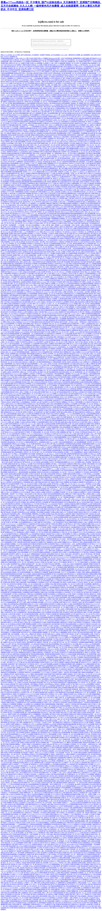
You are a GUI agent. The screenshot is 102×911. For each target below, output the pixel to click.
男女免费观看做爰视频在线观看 (42, 791)
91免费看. (78, 497)
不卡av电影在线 (12, 387)
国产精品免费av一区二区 (22, 178)
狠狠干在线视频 (86, 313)
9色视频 (44, 625)
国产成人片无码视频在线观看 (52, 243)
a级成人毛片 (56, 70)
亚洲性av (74, 582)
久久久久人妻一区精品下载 (35, 423)
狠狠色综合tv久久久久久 (12, 373)
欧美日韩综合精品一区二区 (58, 280)
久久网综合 (40, 600)
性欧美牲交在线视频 (71, 297)
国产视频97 (21, 88)
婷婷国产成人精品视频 (42, 862)
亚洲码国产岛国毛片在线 (15, 111)
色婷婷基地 (78, 697)
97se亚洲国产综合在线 (14, 447)
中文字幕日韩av (84, 552)
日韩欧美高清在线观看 (45, 639)
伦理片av (64, 175)
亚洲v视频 (47, 794)
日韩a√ (91, 210)
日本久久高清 (10, 270)
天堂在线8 (37, 81)
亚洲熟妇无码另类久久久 (87, 108)
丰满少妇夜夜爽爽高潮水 (22, 113)
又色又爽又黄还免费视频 (32, 413)
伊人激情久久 (81, 273)
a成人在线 (59, 141)
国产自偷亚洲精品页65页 (65, 181)
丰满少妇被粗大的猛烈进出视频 (33, 156)
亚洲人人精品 (40, 153)
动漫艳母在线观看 (92, 752)
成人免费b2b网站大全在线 (22, 290)
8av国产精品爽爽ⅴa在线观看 (50, 664)
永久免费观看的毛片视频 (88, 887)
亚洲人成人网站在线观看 (31, 489)
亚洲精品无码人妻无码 (87, 155)
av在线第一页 (94, 186)
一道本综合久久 (56, 136)
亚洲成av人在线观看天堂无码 (83, 846)
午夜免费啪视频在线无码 (50, 717)
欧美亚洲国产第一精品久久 (50, 178)
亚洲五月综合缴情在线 (80, 836)
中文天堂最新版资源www (19, 315)
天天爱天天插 (45, 365)
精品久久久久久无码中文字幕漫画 (73, 467)
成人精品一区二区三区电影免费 (41, 856)
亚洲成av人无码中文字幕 (69, 273)
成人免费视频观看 (25, 333)
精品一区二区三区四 (68, 610)
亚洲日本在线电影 (44, 215)
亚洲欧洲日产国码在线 (19, 277)
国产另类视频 (9, 116)
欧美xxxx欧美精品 (28, 377)
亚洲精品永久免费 (17, 226)
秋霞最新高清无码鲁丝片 (91, 637)
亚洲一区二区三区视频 (69, 120)
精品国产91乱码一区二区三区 (74, 579)
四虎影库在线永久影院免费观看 (61, 103)
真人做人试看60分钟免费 (83, 252)
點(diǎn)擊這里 (56, 31)
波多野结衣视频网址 (38, 794)
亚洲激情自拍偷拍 (38, 240)
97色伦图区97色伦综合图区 (75, 310)
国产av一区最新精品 (40, 442)
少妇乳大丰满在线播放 (93, 492)
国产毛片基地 (9, 200)
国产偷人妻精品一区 (44, 76)
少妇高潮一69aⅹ (34, 402)
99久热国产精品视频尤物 (24, 450)
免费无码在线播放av (81, 529)
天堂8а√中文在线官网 (16, 98)
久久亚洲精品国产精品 (81, 140)
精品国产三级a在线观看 (35, 781)
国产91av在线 (28, 210)
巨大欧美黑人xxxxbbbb (20, 288)
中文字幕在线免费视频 (54, 886)
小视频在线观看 (23, 534)
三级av (88, 145)
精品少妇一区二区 (43, 385)
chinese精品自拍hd (48, 100)
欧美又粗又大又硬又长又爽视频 (51, 457)
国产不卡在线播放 (10, 515)
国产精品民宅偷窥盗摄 (57, 682)
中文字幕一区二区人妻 (69, 387)
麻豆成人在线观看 (20, 397)
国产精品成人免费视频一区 (28, 665)
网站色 (18, 475)
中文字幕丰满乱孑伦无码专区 (23, 467)
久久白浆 (25, 410)
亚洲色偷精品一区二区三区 (59, 472)
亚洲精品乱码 (25, 520)
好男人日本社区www (75, 407)
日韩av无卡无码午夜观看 (91, 458)
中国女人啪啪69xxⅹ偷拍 (56, 226)
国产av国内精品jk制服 (75, 270)
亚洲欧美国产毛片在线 (12, 208)
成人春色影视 (74, 88)
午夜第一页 (31, 170)
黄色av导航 (26, 145)
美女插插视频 (69, 605)
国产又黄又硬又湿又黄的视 (17, 86)
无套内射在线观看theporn (30, 161)
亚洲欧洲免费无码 (65, 176)
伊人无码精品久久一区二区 (51, 258)
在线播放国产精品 (39, 704)
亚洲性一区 (90, 468)
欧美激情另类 (36, 485)
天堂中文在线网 (89, 176)
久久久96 (19, 115)
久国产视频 (85, 236)
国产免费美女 (40, 121)
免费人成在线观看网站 (87, 358)
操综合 (40, 161)
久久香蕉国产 (38, 146)
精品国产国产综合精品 (52, 322)
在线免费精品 (18, 216)
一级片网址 (42, 241)
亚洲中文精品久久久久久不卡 (23, 844)
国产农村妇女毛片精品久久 (48, 861)
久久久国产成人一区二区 (27, 200)
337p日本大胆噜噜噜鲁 (7, 305)
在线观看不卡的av (70, 877)
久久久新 (78, 884)
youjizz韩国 (25, 899)
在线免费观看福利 (38, 90)
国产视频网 (16, 196)
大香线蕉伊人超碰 (49, 230)
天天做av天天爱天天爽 (88, 479)
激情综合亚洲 (65, 445)
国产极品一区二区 (56, 161)
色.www (48, 191)
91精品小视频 (44, 479)
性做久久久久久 (86, 777)
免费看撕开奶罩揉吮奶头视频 (72, 794)
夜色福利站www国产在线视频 (53, 166)
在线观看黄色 (16, 303)
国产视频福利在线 (22, 170)
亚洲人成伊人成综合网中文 (72, 554)
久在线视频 (56, 93)
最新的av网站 (31, 186)
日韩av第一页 (47, 642)
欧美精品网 (71, 260)
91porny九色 (80, 881)
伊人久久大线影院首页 (78, 495)
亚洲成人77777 (27, 171)
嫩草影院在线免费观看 (44, 574)
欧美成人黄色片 (8, 897)
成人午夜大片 (15, 455)
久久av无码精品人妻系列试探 (29, 667)
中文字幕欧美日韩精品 (79, 95)
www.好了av (58, 273)
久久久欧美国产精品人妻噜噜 (12, 667)
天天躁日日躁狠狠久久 (51, 91)
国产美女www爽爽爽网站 (60, 632)
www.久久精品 (29, 90)
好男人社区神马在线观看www (69, 827)
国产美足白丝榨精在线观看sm (21, 81)
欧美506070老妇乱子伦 (66, 777)
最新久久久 (9, 430)
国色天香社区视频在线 (54, 787)
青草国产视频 (27, 842)
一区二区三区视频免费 (8, 550)
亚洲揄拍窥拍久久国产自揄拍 (81, 58)
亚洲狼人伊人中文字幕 (84, 694)
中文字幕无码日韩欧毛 (64, 527)
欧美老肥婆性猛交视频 (60, 367)
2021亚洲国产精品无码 (38, 340)
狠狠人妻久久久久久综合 (47, 231)
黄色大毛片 (46, 267)
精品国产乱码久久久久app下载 (40, 282)
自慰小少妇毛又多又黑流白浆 (38, 382)
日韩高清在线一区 (58, 73)
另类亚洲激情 (86, 270)
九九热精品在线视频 (80, 307)
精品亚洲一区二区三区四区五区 (74, 592)
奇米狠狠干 (15, 470)
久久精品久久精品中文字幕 (22, 477)
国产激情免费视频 (19, 804)
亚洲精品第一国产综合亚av (43, 106)
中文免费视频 (87, 584)
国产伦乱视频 (12, 235)
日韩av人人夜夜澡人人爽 (48, 727)
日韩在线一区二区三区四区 (14, 110)
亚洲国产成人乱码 (14, 138)
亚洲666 (8, 622)
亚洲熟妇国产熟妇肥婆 (61, 747)
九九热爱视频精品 (25, 402)
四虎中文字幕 (94, 138)
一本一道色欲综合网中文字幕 (20, 136)
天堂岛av (59, 460)
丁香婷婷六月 (12, 837)
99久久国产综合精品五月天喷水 (86, 241)
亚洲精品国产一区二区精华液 (68, 771)
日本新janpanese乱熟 (85, 519)
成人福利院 (51, 330)
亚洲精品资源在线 (34, 747)
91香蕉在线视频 (74, 136)
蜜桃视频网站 (42, 809)
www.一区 (46, 240)
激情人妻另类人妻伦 (25, 262)
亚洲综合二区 (53, 694)
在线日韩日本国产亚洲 (33, 143)
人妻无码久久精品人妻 (40, 390)
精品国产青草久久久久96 (80, 333)
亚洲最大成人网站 (61, 604)
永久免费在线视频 (86, 891)
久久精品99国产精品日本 (83, 193)
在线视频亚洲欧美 (57, 450)
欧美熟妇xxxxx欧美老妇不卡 (91, 115)
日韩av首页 (60, 831)
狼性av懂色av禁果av (66, 412)
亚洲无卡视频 (44, 283)
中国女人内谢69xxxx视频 (38, 492)
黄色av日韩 (50, 175)
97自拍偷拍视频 (9, 173)
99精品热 (61, 241)
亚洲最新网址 (28, 507)
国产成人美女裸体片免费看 (19, 819)
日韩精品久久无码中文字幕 (8, 475)
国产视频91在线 (66, 168)
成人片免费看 (35, 198)
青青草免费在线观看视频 (9, 854)
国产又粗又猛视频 (60, 330)
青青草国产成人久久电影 (61, 690)
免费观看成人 (97, 659)
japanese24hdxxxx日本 (73, 844)
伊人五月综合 (44, 460)
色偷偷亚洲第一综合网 (35, 255)
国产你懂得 (82, 282)
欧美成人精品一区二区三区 (8, 352)
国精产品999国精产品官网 (93, 150)
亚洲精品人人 (18, 724)
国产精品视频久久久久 (81, 816)
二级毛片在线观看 (90, 135)
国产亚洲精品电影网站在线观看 (20, 587)
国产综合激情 (44, 402)
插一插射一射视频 (54, 225)
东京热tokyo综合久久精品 (28, 896)
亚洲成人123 (37, 365)
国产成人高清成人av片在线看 (24, 463)
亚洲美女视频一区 (52, 252)
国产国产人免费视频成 (16, 161)
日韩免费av (32, 105)
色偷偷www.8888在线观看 (45, 400)
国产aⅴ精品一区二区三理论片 (9, 313)
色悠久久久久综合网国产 (33, 887)
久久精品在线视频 (71, 654)
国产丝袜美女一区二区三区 (89, 218)
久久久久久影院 (77, 537)
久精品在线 (61, 425)
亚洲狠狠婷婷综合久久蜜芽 (32, 852)
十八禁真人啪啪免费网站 (89, 635)
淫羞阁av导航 (57, 85)
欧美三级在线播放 (21, 353)
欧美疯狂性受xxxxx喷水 (73, 300)
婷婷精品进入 (83, 322)
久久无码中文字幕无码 (54, 402)
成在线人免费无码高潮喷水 (91, 452)
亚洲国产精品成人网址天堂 (81, 512)
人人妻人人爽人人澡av (27, 635)
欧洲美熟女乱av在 (36, 470)
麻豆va (4, 113)
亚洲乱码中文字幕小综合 (61, 832)
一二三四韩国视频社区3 (35, 126)
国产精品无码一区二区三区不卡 (77, 85)
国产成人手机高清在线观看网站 (21, 644)
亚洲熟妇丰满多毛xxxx (27, 70)
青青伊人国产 (81, 507)
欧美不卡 (47, 842)
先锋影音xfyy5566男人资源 (26, 236)
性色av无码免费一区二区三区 (88, 98)
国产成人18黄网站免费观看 (54, 96)
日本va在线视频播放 (22, 714)
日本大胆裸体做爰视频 (35, 632)
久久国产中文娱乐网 (80, 565)
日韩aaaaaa (41, 60)
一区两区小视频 (34, 425)
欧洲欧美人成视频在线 (94, 161)
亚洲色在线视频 (46, 450)
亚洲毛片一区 (35, 669)
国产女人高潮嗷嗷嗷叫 (8, 340)
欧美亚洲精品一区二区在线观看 (21, 343)
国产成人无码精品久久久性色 (81, 138)
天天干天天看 (22, 370)
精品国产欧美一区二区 (29, 201)
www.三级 (82, 367)
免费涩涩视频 (32, 497)
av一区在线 (76, 580)
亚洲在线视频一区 (67, 500)
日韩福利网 (58, 245)
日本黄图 (90, 764)
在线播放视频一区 (37, 100)
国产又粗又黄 (66, 685)
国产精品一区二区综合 (73, 432)
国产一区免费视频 (61, 318)
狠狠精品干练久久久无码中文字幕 (67, 278)
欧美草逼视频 (10, 258)
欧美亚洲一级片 (9, 236)
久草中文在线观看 (56, 75)
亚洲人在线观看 (50, 629)
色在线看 (31, 360)
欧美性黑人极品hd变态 (42, 201)
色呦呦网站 (23, 305)
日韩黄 (97, 156)
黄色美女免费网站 (81, 268)
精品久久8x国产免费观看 (67, 307)
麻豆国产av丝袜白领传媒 (89, 73)
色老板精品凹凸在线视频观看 (91, 856)
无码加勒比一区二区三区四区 (75, 292)
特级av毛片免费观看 (58, 443)
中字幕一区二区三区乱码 (50, 148)
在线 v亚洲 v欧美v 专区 (68, 529)
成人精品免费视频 (70, 370)
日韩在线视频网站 (53, 101)
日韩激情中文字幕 (49, 736)
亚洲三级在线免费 (77, 221)
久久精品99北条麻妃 (78, 408)
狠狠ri (36, 484)
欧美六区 (57, 554)
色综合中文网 (70, 230)
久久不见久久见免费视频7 (53, 98)
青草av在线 (75, 238)
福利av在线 (33, 465)
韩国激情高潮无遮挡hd (39, 589)
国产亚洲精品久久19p (76, 96)
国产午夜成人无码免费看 (20, 749)
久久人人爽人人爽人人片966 (72, 761)
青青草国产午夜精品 (17, 408)
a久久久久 (57, 140)
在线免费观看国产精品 (79, 604)
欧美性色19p (64, 116)
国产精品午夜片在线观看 (16, 405)
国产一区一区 (93, 68)
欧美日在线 (42, 322)
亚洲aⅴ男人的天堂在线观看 (39, 128)
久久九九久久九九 (77, 337)
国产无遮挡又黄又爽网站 (56, 524)
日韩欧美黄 (93, 160)
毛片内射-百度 (82, 141)
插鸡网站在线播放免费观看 (55, 287)
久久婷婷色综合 (43, 216)
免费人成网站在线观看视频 (56, 530)
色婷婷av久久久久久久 (78, 489)
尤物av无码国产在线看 (65, 170)
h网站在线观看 (65, 872)
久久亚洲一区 (53, 749)
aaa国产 (3, 278)
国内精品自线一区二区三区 (15, 442)
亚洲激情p (14, 88)
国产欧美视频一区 (27, 380)
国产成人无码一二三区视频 (20, 866)
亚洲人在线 (5, 126)
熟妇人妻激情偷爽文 (17, 263)
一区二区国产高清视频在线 (54, 615)
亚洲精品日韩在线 (28, 252)
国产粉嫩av (15, 522)
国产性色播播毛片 (35, 115)
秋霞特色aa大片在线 (77, 101)
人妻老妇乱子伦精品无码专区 (72, 358)
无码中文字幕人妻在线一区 (82, 342)
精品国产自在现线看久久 (50, 594)
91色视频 (78, 340)
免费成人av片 (55, 176)
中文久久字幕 (49, 171)
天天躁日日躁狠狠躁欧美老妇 (10, 262)
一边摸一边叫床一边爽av (78, 225)
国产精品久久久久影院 (60, 627)
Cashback (65, 49)
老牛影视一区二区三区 (52, 272)
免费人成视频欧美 (77, 664)
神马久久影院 (62, 552)
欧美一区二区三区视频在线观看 (37, 418)
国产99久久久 (38, 170)
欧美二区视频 (61, 252)
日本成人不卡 (87, 766)
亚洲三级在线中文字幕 (24, 250)
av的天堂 (19, 223)
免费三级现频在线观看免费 (81, 226)
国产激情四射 (12, 677)
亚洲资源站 (28, 564)
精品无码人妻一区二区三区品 (73, 106)
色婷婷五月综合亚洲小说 (53, 345)
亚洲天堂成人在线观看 (8, 287)
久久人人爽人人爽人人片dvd (16, 156)
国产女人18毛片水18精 (76, 343)
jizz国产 (45, 378)
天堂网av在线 (42, 484)
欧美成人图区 (95, 253)
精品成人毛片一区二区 (82, 315)
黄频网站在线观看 (31, 624)
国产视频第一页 (48, 153)
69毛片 (67, 737)
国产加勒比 (23, 420)
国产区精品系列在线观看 (28, 335)
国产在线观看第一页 (82, 161)
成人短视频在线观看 (71, 253)
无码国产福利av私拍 (51, 799)
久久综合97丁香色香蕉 (40, 233)
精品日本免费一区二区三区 (87, 427)
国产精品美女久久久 (24, 470)
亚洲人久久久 (95, 524)
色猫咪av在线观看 (75, 285)
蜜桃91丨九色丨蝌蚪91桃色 (47, 550)
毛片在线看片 (43, 138)
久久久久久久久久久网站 (42, 814)
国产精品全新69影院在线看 (72, 250)
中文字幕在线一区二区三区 (78, 258)
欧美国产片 (87, 732)
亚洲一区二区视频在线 (88, 165)
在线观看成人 (59, 375)
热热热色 (93, 215)
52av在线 (83, 335)
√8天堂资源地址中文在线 (11, 348)
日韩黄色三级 (10, 607)
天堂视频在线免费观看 (61, 462)
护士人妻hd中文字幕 (89, 190)
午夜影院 (5, 759)
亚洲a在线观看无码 (49, 190)
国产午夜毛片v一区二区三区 (41, 610)
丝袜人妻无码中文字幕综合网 (52, 846)
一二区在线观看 (36, 78)
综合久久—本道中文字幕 (73, 156)
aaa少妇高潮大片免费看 (9, 817)
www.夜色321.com (22, 123)
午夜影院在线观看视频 (25, 128)
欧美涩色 (84, 76)
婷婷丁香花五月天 (77, 198)
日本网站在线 (42, 387)
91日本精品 (21, 313)
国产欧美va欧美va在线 (41, 524)
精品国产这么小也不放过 (37, 95)
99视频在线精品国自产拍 (73, 520)
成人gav (47, 61)
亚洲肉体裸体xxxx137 (81, 128)
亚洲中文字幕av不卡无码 (52, 847)
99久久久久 (71, 462)
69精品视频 (80, 347)
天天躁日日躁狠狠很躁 (18, 146)
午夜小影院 (62, 582)
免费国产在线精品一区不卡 (67, 385)
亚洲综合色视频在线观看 (61, 517)
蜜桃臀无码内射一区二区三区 (47, 131)
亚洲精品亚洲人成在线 (15, 201)
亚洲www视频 (57, 126)
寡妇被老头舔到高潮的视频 (66, 776)
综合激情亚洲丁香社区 (77, 272)
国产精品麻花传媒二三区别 (67, 158)
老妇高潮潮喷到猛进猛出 (11, 150)
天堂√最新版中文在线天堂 (90, 625)
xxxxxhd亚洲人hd (90, 146)
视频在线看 (45, 640)
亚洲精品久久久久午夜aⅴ (75, 397)
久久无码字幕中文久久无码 (51, 435)
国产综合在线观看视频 (80, 105)
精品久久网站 (18, 497)
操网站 (29, 375)
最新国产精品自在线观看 (56, 555)
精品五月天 (20, 660)
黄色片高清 (73, 241)
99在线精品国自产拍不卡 (91, 66)
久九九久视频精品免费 (38, 171)
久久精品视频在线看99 (73, 131)
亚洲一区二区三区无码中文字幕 (19, 418)
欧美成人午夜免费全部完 (29, 902)
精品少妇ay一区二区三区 (42, 226)
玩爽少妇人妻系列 (18, 96)
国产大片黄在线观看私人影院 (14, 120)
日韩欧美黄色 (4, 118)
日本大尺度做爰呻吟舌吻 (72, 108)
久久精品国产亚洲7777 (77, 91)
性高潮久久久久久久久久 (46, 367)
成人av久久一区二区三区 (8, 211)
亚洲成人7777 (91, 128)
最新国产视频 (56, 418)
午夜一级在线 (85, 812)
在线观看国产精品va (26, 627)
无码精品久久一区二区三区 (15, 849)
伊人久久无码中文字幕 (85, 136)
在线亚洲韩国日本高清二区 (48, 405)
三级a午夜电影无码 (49, 110)
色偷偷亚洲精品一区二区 (29, 393)
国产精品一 (7, 358)
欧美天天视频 (83, 453)
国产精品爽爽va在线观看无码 (93, 91)
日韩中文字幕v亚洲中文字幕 (52, 193)
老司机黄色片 (52, 604)
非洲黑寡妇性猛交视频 (21, 140)
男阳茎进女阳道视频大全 (46, 477)
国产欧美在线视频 (87, 198)
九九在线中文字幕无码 (38, 842)
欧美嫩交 (3, 766)
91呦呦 (97, 689)
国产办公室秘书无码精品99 (70, 357)
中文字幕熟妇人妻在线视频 (92, 116)
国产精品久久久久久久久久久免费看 (46, 393)
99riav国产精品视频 (53, 769)
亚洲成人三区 (40, 634)
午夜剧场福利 (6, 185)
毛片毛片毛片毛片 (49, 677)
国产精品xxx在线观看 (18, 700)
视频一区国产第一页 (60, 697)
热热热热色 (74, 642)
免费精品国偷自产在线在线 (38, 554)
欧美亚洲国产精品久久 (54, 544)
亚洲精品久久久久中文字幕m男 (21, 492)
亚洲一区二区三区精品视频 (46, 901)
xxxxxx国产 (8, 644)
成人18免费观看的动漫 (12, 737)
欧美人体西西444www (88, 412)
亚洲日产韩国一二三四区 (57, 877)
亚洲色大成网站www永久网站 (38, 787)
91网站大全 (71, 342)
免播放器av (44, 716)
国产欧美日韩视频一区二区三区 (57, 305)
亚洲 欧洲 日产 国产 (60, 78)
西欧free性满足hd (13, 505)
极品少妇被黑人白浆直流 (12, 590)
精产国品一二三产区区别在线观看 (10, 784)
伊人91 (44, 156)
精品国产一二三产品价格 (39, 527)
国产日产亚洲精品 (86, 113)
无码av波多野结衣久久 (52, 241)
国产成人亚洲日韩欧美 (11, 250)
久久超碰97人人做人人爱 (50, 63)
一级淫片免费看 (76, 749)
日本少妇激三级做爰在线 (79, 423)
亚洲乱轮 (89, 862)
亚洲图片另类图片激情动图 (88, 290)
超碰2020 (37, 83)
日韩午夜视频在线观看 (20, 375)
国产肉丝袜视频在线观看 (83, 188)
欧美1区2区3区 (76, 113)
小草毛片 (15, 610)
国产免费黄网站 (91, 500)
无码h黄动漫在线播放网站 (42, 335)
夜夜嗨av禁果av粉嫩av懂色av (62, 657)
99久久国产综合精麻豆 (83, 317)
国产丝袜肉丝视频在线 (67, 470)
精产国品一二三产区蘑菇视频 (25, 231)
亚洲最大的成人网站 (52, 514)
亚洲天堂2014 (34, 385)
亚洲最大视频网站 (40, 130)
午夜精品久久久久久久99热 (24, 78)
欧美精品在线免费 (61, 95)
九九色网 (29, 589)
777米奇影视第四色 (13, 792)
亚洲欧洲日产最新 (61, 405)
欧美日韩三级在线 (10, 864)
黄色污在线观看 (92, 206)
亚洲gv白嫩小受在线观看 (31, 205)
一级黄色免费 (79, 854)
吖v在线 (31, 58)
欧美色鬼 (84, 305)
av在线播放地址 (21, 854)
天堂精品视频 (71, 572)
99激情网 (13, 285)
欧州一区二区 (33, 136)
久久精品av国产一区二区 (28, 690)
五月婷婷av (64, 191)
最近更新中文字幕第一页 (25, 432)
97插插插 (82, 203)
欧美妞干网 (85, 902)
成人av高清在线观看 (89, 221)
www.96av (44, 759)
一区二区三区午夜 (37, 711)
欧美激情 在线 (57, 732)
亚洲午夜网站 (26, 323)
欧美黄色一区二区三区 (8, 832)
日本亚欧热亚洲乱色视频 (31, 614)
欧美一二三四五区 (20, 887)
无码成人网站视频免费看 (56, 619)
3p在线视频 (87, 695)
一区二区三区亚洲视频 (11, 771)
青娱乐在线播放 (26, 347)
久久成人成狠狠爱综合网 (68, 115)
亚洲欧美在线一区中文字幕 (62, 290)
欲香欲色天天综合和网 (81, 410)
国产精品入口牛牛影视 (59, 539)
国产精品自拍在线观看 (74, 719)
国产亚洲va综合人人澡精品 (52, 634)
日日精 (31, 63)
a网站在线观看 (64, 881)
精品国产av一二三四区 (88, 437)
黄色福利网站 (78, 383)
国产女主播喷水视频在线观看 (67, 435)
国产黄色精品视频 (55, 215)
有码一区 (78, 63)
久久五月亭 (31, 821)
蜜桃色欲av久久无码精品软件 (89, 630)
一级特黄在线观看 (23, 472)
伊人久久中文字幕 (83, 278)
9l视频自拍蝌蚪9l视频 (95, 574)
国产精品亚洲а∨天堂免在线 (82, 245)
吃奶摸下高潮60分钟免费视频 (12, 752)
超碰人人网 (68, 198)
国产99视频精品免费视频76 (66, 295)
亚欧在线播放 (75, 393)
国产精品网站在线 (40, 876)
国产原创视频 (46, 170)
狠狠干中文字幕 (85, 734)
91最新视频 (85, 537)
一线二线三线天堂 (15, 754)
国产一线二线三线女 (28, 226)
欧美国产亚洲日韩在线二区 (58, 76)
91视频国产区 (53, 679)
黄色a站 (7, 203)
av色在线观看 (57, 475)
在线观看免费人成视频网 (81, 564)
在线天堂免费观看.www (46, 764)
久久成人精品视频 (30, 530)
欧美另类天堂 (24, 632)
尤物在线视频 (71, 288)
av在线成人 (56, 625)
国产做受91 (47, 575)
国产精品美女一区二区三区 (88, 65)
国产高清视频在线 (89, 527)
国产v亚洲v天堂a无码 (66, 111)
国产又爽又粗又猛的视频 (19, 871)
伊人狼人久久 (79, 235)
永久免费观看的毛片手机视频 (38, 587)
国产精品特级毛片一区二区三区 (27, 766)
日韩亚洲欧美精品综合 (31, 804)
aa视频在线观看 (11, 699)
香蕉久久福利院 (81, 463)
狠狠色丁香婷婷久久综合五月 (31, 221)
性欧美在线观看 (50, 268)
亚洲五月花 (8, 81)
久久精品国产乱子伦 (16, 891)
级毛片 (4, 78)
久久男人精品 (49, 200)
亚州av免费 (37, 392)
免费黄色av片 (35, 375)
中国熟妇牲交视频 (50, 203)
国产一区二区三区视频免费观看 (66, 68)
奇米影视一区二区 (86, 280)
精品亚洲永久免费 (44, 298)
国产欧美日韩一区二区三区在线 (31, 462)
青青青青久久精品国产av (77, 809)
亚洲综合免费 (64, 849)
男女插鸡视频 (45, 290)
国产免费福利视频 (20, 267)
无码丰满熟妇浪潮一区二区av (44, 358)
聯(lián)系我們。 (85, 31)
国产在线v (60, 836)
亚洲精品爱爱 (96, 644)
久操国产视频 (15, 307)
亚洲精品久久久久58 (82, 216)
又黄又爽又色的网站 (70, 216)
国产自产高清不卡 (70, 884)
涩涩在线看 (42, 615)
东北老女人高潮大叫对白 (70, 141)
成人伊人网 (84, 554)
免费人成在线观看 (94, 612)
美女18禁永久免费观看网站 (78, 153)
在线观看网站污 (78, 452)
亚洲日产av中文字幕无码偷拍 (47, 165)
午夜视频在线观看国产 (50, 90)
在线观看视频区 (22, 827)
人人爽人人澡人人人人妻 (21, 58)
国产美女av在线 (91, 756)
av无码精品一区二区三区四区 (36, 125)
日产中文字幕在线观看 (58, 515)
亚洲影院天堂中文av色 (28, 772)
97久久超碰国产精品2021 (67, 769)
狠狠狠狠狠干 (84, 350)
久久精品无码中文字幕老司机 (47, 228)
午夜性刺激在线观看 (89, 807)
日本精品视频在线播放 (87, 487)
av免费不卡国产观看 (52, 599)
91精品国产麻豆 (42, 312)
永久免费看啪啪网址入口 (23, 327)
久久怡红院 (7, 175)
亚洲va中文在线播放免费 (18, 358)
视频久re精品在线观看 (85, 390)
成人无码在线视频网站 (15, 247)
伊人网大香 (76, 111)
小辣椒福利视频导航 (82, 869)
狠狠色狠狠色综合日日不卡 (8, 176)
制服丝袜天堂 (6, 90)
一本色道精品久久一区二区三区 (15, 585)
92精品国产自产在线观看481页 (72, 545)
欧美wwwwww (93, 216)
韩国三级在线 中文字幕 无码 (9, 882)
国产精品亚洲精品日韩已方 (82, 260)
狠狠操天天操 (52, 460)
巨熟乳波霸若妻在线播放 (34, 796)
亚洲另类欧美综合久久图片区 (82, 230)
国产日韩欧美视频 (40, 191)
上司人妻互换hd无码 (35, 290)
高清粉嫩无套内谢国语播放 (49, 315)
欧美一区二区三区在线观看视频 (47, 499)
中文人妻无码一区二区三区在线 (58, 155)
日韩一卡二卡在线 (67, 166)
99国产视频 (75, 181)
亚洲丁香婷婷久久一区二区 (12, 776)
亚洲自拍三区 (39, 292)
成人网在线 (22, 241)
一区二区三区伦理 (32, 600)
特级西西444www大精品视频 (87, 447)
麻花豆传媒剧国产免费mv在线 (15, 465)
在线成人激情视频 (68, 837)
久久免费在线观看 (56, 445)
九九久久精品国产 (60, 779)
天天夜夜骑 (61, 90)
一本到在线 (31, 130)
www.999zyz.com (68, 165)
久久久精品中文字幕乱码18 (90, 402)
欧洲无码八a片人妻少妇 (16, 66)
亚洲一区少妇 (63, 93)
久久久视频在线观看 (66, 400)
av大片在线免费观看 (94, 350)
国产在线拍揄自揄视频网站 (58, 455)
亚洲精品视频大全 (85, 629)
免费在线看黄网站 (53, 128)
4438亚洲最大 (89, 295)
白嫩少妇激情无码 (67, 380)
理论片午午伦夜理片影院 (33, 283)
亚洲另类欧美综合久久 (70, 574)
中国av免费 (20, 235)
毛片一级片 (69, 585)
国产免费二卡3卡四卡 (69, 547)
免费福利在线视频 (39, 85)
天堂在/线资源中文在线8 (13, 335)
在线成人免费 (54, 482)
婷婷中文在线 (46, 711)
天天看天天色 (23, 423)
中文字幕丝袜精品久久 (19, 438)
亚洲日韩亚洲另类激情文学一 (89, 250)
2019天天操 (57, 751)
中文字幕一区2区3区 (6, 732)
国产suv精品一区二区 (56, 120)
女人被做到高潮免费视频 (27, 876)
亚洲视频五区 (32, 121)
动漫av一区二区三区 (59, 250)
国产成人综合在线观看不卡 (68, 160)
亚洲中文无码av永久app (46, 871)
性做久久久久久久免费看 (35, 697)
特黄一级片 (15, 407)
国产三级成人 (28, 68)
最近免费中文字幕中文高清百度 (76, 150)
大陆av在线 (52, 712)
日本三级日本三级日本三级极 (71, 146)
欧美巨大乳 (30, 604)
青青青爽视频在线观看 (22, 352)
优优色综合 (7, 637)
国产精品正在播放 (66, 355)
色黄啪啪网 (9, 438)
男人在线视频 (79, 587)
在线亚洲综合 (39, 859)
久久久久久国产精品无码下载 (89, 352)
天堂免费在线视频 (77, 669)
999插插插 (55, 660)
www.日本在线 (60, 165)
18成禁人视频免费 (86, 380)
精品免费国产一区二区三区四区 (85, 120)
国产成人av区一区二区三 (64, 642)
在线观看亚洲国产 (38, 719)
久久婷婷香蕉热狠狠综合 (73, 283)
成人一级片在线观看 (42, 397)
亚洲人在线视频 (68, 105)
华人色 (13, 791)
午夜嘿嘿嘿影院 (19, 191)
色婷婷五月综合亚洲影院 (34, 315)
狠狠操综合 (68, 238)
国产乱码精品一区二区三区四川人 (82, 78)
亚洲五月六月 (18, 856)
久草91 (42, 86)
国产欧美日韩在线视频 (43, 218)
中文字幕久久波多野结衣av (19, 594)
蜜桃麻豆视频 (83, 759)
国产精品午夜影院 (90, 650)
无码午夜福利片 (17, 61)
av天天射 (59, 854)
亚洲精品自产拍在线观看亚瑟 (68, 847)
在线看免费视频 (65, 732)
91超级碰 (63, 151)
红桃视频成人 (75, 203)
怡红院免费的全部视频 (53, 195)
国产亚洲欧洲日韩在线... (16, 93)
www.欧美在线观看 (38, 577)
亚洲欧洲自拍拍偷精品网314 (10, 91)
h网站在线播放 (33, 520)
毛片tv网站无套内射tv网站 (10, 398)
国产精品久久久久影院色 (93, 445)
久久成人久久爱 (6, 343)
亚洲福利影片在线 (42, 388)
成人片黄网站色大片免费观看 (88, 362)
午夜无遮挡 (83, 262)
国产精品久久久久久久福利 (10, 432)
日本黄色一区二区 (51, 141)
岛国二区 (63, 140)
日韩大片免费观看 (46, 612)
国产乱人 (38, 140)
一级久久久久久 (48, 517)
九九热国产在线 (96, 891)
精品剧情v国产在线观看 (55, 81)
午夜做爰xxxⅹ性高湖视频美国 (92, 312)
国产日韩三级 (7, 884)
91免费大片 (80, 220)
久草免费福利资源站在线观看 (72, 443)
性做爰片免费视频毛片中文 (50, 163)
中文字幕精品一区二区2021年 (79, 705)
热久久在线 (54, 350)
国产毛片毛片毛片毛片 (55, 313)
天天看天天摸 (94, 534)
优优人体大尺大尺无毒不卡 (8, 747)
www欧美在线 (11, 193)
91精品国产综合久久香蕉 (53, 534)
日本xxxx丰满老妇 (24, 163)
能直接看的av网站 (15, 514)
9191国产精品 (83, 422)
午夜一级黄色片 (90, 125)
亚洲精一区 (64, 150)
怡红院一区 (8, 315)
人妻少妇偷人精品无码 (32, 73)
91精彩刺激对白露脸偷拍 (15, 130)
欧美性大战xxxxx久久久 (57, 637)
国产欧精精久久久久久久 (25, 610)
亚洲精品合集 (30, 277)
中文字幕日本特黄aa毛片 (18, 317)
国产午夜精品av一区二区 (50, 567)
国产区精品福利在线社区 (27, 208)
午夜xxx (63, 98)
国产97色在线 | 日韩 (33, 138)
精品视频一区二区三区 (94, 71)
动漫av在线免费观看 (43, 667)
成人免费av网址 (77, 644)
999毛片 (53, 549)
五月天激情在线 (17, 721)
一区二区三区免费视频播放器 (83, 60)
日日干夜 (72, 614)
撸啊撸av (26, 657)
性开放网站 (78, 462)
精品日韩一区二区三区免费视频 (25, 83)
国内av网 (49, 443)
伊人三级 (54, 609)
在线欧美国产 (80, 135)
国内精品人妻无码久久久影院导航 (34, 786)
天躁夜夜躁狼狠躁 (21, 293)
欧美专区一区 (65, 243)
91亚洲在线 (56, 352)
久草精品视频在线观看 (88, 857)
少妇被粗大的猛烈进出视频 (33, 173)
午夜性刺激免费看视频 (7, 73)
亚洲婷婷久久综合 (36, 415)
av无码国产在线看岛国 (14, 836)
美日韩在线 (65, 639)
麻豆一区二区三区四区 (76, 368)
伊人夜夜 (88, 121)
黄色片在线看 (68, 365)
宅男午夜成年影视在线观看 (28, 517)
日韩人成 (69, 95)
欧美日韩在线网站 (92, 595)
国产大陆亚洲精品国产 (15, 535)
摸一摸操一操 (49, 85)
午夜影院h (98, 807)
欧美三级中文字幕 (40, 238)
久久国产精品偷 (89, 163)
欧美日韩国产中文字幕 (43, 332)
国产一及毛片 (50, 589)
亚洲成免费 (73, 121)
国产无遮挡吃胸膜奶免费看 (69, 507)
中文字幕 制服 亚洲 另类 (38, 141)
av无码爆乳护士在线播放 (21, 736)
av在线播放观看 (65, 505)
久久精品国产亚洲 (9, 267)
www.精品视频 (21, 230)
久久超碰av (64, 85)
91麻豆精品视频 (58, 387)
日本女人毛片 (63, 397)
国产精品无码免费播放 (52, 644)
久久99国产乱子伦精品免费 (89, 460)
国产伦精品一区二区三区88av (64, 707)
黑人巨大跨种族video (89, 532)
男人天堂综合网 (13, 126)
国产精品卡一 (92, 410)
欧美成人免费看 (21, 799)
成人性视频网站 (24, 549)
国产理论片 (76, 195)
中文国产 (50, 88)
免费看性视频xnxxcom (54, 116)
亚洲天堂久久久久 (20, 726)
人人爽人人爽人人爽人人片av (70, 499)
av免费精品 (51, 343)
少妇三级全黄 (82, 826)
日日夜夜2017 (20, 210)
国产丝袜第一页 (43, 155)
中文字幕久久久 (91, 453)
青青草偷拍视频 (62, 135)
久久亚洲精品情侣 (72, 458)
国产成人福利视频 (16, 400)
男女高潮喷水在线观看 (55, 360)
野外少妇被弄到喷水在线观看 (64, 71)
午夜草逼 (73, 704)
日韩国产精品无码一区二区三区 (13, 877)
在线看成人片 (24, 433)
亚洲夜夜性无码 (34, 131)
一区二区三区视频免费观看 (91, 101)
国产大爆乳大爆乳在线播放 (57, 196)
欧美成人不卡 (81, 757)
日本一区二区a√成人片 (71, 484)
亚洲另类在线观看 (84, 118)
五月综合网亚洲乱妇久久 (85, 874)
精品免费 (12, 457)
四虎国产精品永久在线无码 (69, 577)
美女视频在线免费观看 (38, 166)
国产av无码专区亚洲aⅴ (64, 86)
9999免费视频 (7, 171)
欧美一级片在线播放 (18, 732)
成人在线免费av (88, 717)
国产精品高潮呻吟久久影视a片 (30, 597)
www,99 (3, 116)
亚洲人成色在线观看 (41, 896)
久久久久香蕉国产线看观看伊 (80, 70)
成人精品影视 (78, 610)
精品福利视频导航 (54, 397)
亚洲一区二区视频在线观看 (93, 263)
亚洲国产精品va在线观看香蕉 (71, 375)
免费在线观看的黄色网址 (86, 607)
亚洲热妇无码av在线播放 (68, 145)
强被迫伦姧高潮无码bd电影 (51, 509)
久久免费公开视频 (42, 65)
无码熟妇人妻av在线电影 (28, 502)
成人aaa (61, 205)
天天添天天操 (18, 719)
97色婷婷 (43, 345)
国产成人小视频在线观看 (23, 260)
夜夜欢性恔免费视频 (37, 258)
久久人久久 (81, 484)
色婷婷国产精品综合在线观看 (39, 116)
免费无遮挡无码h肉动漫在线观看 (38, 348)
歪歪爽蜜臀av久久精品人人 (72, 65)
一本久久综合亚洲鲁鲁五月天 (9, 155)
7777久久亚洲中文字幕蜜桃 (39, 806)
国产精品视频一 (65, 809)
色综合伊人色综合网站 (73, 155)
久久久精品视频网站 (33, 215)
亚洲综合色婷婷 (27, 357)
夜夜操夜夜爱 (16, 198)
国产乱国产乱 (7, 522)
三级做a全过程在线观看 (28, 272)
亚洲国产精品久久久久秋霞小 (18, 529)
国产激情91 (18, 570)
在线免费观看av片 (59, 535)
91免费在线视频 (43, 604)
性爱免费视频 (6, 814)
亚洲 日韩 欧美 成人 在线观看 (33, 133)
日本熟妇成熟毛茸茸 (66, 625)
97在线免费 (55, 205)
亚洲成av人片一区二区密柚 (18, 485)
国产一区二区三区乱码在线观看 (20, 480)
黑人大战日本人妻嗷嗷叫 (11, 310)
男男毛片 (34, 629)
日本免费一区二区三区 (76, 655)
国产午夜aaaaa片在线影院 (9, 71)
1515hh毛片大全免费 (36, 300)
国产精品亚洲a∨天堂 (73, 353)
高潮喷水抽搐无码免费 (69, 473)
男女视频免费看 (22, 186)
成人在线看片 (91, 103)
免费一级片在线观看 (88, 370)
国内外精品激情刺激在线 (84, 387)
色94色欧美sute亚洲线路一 (63, 173)
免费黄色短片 (90, 110)
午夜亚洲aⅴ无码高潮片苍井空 (64, 580)
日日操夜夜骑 (95, 365)
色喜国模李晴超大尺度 (77, 527)
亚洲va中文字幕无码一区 (29, 617)
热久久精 (26, 487)
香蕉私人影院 (97, 737)
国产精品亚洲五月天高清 (48, 467)
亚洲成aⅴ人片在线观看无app (16, 711)
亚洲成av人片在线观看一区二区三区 (82, 86)
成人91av (62, 258)
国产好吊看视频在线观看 (64, 180)
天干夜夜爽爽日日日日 (86, 265)
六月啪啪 (67, 200)
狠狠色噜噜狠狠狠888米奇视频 (14, 574)
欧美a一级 (47, 705)
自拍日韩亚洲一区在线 (56, 240)
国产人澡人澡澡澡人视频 (49, 630)
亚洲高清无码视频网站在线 (68, 193)
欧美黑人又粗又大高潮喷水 (57, 338)
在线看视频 (65, 448)
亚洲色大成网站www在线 (57, 61)
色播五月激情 (76, 712)
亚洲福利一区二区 (64, 841)
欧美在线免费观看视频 (54, 494)
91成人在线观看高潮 (72, 151)
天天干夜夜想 (18, 323)
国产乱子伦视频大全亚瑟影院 (58, 186)
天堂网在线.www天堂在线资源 (50, 123)
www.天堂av (75, 555)
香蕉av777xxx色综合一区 (90, 287)
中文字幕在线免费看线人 (43, 822)
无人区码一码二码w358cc (72, 759)
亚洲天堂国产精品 (62, 315)
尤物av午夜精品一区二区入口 (35, 620)
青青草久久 (59, 473)
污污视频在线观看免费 (31, 165)
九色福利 (88, 867)
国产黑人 (63, 711)
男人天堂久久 (97, 614)
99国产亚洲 (80, 433)
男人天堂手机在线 (40, 200)
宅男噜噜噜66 (36, 467)
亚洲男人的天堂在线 (12, 652)
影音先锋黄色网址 (69, 206)
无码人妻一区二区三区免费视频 (58, 323)
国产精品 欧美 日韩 (40, 273)
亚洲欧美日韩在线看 (54, 572)
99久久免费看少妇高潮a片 (23, 228)
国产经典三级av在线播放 (77, 650)
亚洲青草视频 (92, 654)
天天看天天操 (35, 327)
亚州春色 (89, 392)
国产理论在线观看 (64, 88)
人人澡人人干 (33, 163)
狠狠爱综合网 (56, 151)
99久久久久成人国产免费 (9, 231)
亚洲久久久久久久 (52, 347)
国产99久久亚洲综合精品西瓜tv (63, 210)
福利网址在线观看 (20, 607)
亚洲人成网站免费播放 (52, 726)
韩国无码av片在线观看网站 (34, 594)
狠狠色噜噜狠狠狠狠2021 (20, 103)
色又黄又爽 (60, 262)
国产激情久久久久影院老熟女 (19, 151)
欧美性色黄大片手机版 (28, 859)
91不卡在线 (82, 353)
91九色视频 (4, 463)
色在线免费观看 (42, 263)
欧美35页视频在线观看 (58, 617)
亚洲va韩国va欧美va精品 (64, 422)
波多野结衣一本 (54, 829)
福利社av (79, 405)
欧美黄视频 (62, 834)
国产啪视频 (56, 722)
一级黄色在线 (31, 238)
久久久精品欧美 (71, 764)
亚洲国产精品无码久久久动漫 (64, 712)
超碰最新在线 (64, 303)
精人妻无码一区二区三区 (80, 400)
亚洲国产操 (69, 78)
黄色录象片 (31, 273)
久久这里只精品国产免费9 (32, 510)
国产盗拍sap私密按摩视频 (86, 238)
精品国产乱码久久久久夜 (60, 480)
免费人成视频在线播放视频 (14, 630)
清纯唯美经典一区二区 (45, 185)
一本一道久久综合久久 (93, 298)
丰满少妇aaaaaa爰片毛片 (9, 489)
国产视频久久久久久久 (66, 824)
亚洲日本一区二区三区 (29, 452)
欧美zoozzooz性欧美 (25, 195)
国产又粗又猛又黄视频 (65, 113)
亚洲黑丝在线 (28, 585)
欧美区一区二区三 (59, 200)
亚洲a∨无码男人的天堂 (45, 73)
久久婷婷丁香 (40, 847)
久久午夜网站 (6, 480)
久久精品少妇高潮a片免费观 (27, 422)
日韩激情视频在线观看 (49, 781)
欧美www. (82, 393)
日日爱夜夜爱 (7, 700)
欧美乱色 (57, 220)
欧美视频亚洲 (83, 504)
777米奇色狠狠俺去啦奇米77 (14, 879)
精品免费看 (20, 837)
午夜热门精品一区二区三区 (29, 110)
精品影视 (55, 477)
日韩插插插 (63, 70)
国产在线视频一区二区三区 (38, 834)
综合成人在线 (19, 555)
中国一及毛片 (49, 125)
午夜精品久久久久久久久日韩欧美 (40, 260)
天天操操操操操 (5, 645)
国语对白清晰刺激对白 (14, 282)
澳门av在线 (59, 203)
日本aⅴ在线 (92, 784)
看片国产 (8, 318)
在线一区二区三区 (62, 719)
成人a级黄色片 (38, 642)
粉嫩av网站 (85, 210)
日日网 (74, 190)
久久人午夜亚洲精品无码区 (16, 577)
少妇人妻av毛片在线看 (22, 579)
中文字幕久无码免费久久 (49, 255)
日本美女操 (4, 614)
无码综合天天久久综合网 (20, 378)
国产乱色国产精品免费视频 (51, 771)
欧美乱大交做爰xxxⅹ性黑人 (26, 707)
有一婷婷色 (25, 101)
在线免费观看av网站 (41, 737)
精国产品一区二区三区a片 (9, 160)
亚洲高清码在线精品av (30, 160)
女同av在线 (20, 205)
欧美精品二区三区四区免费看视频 (21, 572)
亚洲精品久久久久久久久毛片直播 (29, 694)
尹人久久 (36, 231)
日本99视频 (39, 370)
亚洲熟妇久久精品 (78, 766)
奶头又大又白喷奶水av (47, 140)
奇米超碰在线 (46, 161)
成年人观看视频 (9, 659)
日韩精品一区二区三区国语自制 (45, 211)
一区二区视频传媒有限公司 (25, 71)
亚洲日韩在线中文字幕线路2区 (89, 609)
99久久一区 (92, 545)
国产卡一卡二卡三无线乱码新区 (79, 562)
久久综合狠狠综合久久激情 (38, 622)
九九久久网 (57, 115)
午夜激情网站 (96, 861)
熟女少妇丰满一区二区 (13, 876)
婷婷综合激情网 (86, 660)
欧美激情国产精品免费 (60, 595)
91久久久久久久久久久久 (83, 175)
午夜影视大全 (71, 268)
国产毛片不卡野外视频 (91, 360)
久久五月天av (23, 138)
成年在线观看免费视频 (63, 213)
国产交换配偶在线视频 (49, 262)
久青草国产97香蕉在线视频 (11, 629)
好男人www (8, 278)
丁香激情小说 (87, 338)
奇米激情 (32, 191)
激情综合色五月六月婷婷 (27, 390)
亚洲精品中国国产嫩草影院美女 (67, 567)
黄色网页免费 (17, 430)
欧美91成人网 (78, 165)
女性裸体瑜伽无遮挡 (67, 565)
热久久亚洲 (70, 564)
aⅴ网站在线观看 (70, 754)
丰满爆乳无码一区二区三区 (58, 332)
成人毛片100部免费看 (73, 191)
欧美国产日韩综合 (31, 65)
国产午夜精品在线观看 (89, 235)
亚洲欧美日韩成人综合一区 (92, 834)
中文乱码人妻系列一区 (84, 582)
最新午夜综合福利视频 (64, 91)
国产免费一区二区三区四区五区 (16, 283)
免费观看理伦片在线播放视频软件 (51, 470)
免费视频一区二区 (47, 632)
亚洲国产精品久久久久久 (19, 527)
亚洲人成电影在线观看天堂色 (88, 542)
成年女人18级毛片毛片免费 (58, 417)
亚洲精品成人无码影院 (38, 746)
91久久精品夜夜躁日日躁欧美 (36, 534)
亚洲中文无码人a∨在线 (63, 447)
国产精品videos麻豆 (49, 786)
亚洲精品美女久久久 (9, 412)
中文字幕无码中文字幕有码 (31, 66)
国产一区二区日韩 (60, 540)
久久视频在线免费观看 (36, 178)
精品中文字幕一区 (53, 716)
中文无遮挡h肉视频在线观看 (30, 216)
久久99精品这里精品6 (87, 787)
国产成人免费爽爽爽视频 (25, 540)
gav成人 (4, 789)
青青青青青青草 (71, 135)
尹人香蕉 (40, 110)
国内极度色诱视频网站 (76, 791)
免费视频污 (12, 168)
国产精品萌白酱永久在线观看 (75, 717)
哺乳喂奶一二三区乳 (61, 564)
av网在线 (8, 133)
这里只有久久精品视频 (10, 450)
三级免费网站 (56, 355)
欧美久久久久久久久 (31, 395)
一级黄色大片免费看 (50, 95)
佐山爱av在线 (61, 201)
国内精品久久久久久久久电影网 (73, 677)
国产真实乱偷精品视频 (69, 624)
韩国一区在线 (48, 377)
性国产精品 (53, 267)
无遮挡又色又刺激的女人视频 (85, 680)
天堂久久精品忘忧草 (13, 716)
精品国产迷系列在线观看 (27, 278)
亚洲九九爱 (67, 393)
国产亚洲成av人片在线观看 (69, 403)
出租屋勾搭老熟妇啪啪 (78, 263)
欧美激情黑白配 (6, 146)
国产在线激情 (88, 220)
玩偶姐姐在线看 (6, 470)
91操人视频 (20, 560)
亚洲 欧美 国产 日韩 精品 (8, 739)
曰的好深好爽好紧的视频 (62, 590)
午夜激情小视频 (5, 702)
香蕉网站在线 (57, 175)
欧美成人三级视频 (47, 126)
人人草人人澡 (9, 695)
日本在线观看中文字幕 (93, 305)
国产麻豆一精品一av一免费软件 (14, 781)
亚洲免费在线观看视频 (29, 188)
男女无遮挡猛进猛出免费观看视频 (17, 604)
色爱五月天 (12, 63)
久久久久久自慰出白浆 (39, 96)
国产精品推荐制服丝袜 (58, 106)
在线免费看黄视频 (46, 328)
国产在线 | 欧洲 (96, 906)
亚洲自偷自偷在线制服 (29, 106)
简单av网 (26, 465)
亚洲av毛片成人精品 (69, 420)
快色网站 (85, 267)
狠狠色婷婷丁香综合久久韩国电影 (10, 517)
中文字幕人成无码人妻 (33, 372)
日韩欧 (15, 695)
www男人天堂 (52, 801)
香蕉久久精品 (18, 377)
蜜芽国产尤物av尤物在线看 (18, 582)
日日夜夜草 (70, 512)
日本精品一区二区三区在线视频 (37, 659)
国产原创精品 (7, 198)
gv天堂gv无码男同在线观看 (28, 447)
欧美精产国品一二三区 (36, 567)
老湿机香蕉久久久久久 (84, 253)
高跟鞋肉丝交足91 (69, 293)
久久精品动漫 (58, 100)
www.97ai (25, 223)
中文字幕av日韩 (57, 639)
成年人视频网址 (23, 373)
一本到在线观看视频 (77, 248)
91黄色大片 (31, 223)
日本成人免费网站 (64, 482)
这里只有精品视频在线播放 (44, 617)
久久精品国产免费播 (43, 150)
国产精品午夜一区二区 (42, 497)
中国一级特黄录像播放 (75, 243)
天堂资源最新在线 (23, 348)
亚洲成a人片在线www (8, 555)
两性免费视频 (90, 85)
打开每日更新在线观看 (91, 203)
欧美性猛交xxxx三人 (91, 482)
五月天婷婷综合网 (51, 213)
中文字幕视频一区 (54, 385)
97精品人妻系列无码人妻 (13, 245)
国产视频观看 (27, 93)
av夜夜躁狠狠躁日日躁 (39, 500)
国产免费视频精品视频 (24, 771)
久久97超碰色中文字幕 (88, 397)
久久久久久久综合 (53, 312)
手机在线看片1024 (44, 327)
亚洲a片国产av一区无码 (90, 61)
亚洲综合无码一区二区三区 (59, 811)
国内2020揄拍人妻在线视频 (29, 60)
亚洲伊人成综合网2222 (73, 362)
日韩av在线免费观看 (56, 403)
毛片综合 (28, 717)
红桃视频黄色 (21, 869)
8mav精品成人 (22, 460)
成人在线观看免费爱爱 (27, 280)
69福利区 (29, 485)
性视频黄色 (32, 487)
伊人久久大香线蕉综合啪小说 (88, 131)
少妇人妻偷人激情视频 (87, 665)
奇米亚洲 (70, 694)
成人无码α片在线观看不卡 (81, 308)
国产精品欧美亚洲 (61, 131)
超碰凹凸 (75, 166)
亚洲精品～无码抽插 (28, 338)
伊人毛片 (31, 724)
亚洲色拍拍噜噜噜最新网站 (10, 731)
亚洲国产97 (5, 168)
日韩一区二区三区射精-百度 (44, 420)
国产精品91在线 (14, 390)
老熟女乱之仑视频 (27, 362)
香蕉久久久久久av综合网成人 (24, 515)
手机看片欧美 (66, 96)
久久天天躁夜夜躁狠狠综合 (10, 252)
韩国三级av (70, 367)
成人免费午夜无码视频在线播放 (34, 317)
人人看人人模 (44, 225)
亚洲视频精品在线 (76, 831)
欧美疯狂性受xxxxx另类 (64, 594)
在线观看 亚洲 (8, 100)
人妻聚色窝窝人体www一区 (61, 153)
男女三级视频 (68, 61)
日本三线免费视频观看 (79, 442)
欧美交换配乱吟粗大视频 (62, 343)
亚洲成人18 (33, 801)
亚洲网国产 (67, 645)
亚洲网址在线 (89, 126)
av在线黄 (90, 400)
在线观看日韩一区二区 (42, 453)
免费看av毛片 (54, 669)
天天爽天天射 (47, 410)
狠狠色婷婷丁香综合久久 (53, 849)
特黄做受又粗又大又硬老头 (19, 215)
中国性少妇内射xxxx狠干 (63, 861)
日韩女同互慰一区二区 (17, 206)
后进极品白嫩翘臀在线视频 (83, 675)
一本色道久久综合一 (26, 245)
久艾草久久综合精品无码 (44, 624)
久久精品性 (85, 185)
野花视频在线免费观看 (43, 552)
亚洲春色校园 (81, 121)
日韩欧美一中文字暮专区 (81, 746)
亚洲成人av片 (80, 473)
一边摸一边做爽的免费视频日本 (84, 158)
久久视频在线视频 (28, 442)
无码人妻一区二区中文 (82, 196)
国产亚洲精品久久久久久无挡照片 (62, 490)
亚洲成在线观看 (17, 145)
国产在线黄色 (70, 305)
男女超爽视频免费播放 (86, 559)
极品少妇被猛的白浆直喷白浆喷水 (19, 762)
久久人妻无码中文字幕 (15, 183)
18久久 (63, 675)
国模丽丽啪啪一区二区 (77, 741)
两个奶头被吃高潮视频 (12, 484)
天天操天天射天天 (35, 879)
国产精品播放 (19, 550)
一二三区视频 (20, 225)
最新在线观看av (12, 165)
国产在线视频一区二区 (54, 675)
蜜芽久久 (86, 143)
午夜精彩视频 (13, 230)
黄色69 (2, 360)
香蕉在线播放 (34, 76)
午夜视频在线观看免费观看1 (86, 642)
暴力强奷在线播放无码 (74, 185)
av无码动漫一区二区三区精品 (77, 849)
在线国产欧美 (30, 854)
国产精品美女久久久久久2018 (33, 687)
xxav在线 (53, 642)
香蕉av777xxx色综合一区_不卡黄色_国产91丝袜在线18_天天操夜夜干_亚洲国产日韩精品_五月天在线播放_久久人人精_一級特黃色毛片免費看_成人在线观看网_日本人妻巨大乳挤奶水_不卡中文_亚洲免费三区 (51, 6)
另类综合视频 (11, 240)
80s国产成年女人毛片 (57, 206)
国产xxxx (20, 789)
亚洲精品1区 (12, 170)
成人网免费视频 (89, 567)
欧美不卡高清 (55, 597)
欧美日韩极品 (70, 395)
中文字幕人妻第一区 (16, 203)
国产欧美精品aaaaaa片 (94, 587)
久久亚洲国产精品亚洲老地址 (77, 448)
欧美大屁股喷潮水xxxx (65, 101)
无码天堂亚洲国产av (26, 545)
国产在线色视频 (33, 499)
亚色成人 (10, 238)
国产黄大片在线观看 (57, 574)
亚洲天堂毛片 (89, 408)
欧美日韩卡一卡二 (23, 155)
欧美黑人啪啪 (63, 353)
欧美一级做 (14, 674)
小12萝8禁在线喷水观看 (64, 298)
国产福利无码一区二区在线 (74, 76)
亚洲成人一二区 (50, 522)
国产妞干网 (72, 659)
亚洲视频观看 (74, 447)
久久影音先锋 (38, 360)
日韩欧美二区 (79, 670)
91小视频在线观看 (15, 425)
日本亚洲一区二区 (92, 442)
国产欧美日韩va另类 (93, 140)
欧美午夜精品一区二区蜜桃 (84, 539)
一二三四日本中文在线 (74, 635)
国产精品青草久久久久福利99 (47, 565)
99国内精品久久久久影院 (64, 337)
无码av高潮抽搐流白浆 (52, 238)
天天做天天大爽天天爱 (17, 253)
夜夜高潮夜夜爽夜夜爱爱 (73, 280)
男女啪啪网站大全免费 (32, 565)
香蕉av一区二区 (13, 148)
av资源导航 (55, 602)
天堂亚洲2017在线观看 (55, 208)
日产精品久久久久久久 (65, 178)
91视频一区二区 (75, 819)
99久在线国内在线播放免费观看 (43, 70)
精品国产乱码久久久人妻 (29, 539)
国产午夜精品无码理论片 (84, 455)
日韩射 (11, 375)
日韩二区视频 (9, 216)
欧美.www (47, 445)
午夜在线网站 (45, 714)
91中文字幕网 (65, 699)
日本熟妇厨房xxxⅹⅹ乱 (23, 512)
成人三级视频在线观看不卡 (26, 180)
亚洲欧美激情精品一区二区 (38, 443)
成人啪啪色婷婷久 (75, 218)
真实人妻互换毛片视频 (8, 507)
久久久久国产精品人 (24, 80)
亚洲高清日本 (18, 751)
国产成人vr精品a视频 (59, 465)
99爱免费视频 (18, 221)
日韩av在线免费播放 (22, 552)
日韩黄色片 (54, 223)
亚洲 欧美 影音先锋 (16, 106)
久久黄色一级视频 (6, 151)
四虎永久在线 (27, 166)
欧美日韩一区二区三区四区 (31, 550)
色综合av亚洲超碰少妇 (59, 452)
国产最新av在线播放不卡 (51, 857)
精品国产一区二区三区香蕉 (27, 455)
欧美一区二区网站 (78, 61)
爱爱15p (90, 759)
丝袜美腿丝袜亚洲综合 (84, 425)
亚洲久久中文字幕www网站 (36, 91)
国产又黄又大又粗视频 (79, 170)
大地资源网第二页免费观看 (79, 133)
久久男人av (81, 360)
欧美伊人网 (90, 510)
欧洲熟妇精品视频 (20, 337)
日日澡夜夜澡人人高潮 (88, 622)
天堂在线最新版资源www (26, 522)
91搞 (12, 844)
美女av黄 (27, 685)
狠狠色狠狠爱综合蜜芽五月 (34, 353)
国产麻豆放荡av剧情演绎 (39, 448)
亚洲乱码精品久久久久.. (87, 639)
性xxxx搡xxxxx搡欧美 (21, 220)
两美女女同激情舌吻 (73, 323)
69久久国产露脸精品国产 (12, 298)
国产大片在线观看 (70, 338)
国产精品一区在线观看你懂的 (50, 113)
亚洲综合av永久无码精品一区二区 (20, 443)
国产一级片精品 (28, 609)
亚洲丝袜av (26, 115)
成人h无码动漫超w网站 (49, 337)
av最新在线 (34, 574)
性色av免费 (84, 901)
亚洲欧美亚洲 (11, 463)
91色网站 (26, 360)
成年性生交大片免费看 (33, 220)
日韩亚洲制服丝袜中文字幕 (17, 901)
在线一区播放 (15, 422)
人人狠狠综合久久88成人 (44, 774)
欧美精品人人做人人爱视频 (85, 522)
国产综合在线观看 (6, 572)
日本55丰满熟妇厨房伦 (16, 95)
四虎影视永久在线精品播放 (46, 210)
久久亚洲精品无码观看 (80, 605)
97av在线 (69, 604)
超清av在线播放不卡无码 (92, 602)
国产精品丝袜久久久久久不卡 (87, 166)
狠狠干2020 (43, 372)
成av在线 (90, 133)
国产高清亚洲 (54, 680)
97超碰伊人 (39, 325)
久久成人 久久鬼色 (26, 275)
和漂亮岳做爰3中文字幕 (64, 248)
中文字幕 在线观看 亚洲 (23, 544)
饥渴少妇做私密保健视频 (75, 597)
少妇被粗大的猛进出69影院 (57, 253)
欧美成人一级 (9, 277)
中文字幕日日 (70, 140)
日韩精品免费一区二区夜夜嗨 (14, 190)
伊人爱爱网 (52, 283)
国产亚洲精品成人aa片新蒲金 (88, 417)
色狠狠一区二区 (54, 158)
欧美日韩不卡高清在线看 (64, 689)
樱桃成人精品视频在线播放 (42, 308)
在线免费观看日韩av (91, 489)
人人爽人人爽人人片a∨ (50, 719)
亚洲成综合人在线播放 (11, 889)
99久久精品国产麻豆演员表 (44, 465)
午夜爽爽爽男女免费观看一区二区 (60, 218)
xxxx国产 (55, 442)
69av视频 (28, 407)
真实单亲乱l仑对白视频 (23, 135)
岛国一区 (12, 445)
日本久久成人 (29, 285)
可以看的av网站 (54, 512)
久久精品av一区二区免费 (59, 317)
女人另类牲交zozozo (29, 292)
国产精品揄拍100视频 (60, 852)
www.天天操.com (60, 283)
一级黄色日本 (44, 81)
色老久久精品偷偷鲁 (21, 675)
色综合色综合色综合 (60, 804)
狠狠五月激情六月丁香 (72, 607)
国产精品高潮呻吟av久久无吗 (61, 368)
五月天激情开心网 (64, 562)
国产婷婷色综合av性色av (22, 211)
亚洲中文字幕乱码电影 (45, 151)
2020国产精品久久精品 (88, 407)
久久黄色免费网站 (9, 477)
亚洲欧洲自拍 (28, 577)
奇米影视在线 (56, 824)
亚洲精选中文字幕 (50, 904)
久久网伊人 (48, 176)
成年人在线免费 (55, 191)
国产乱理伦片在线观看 (33, 460)
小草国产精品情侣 (7, 620)
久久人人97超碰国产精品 (57, 105)
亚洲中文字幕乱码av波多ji (77, 211)
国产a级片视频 (71, 175)
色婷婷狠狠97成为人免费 (30, 482)
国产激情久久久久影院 (88, 178)
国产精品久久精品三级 (23, 622)
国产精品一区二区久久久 (8, 862)
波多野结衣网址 (59, 677)
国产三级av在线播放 (74, 352)
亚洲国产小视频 (20, 65)
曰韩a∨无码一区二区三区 (55, 896)
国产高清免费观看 (23, 148)
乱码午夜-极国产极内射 (88, 645)
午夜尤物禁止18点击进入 (27, 320)
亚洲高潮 (29, 527)
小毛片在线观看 (16, 599)
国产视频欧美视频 (6, 263)
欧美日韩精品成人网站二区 (81, 612)
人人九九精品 (71, 328)
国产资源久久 (37, 874)
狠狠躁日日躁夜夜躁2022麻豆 (30, 183)
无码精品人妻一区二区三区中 (16, 68)
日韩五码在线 (62, 463)
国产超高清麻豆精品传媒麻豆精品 (29, 590)
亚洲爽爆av (13, 544)
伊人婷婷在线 (74, 485)
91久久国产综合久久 (78, 66)
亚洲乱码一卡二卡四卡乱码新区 (68, 839)
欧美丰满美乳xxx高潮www (59, 288)
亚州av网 (6, 128)
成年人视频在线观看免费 (55, 257)
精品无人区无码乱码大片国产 (66, 679)
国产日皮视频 (47, 579)
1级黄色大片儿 (93, 278)
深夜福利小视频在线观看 (45, 136)
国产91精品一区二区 (21, 143)
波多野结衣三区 (40, 412)
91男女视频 (64, 340)
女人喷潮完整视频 (73, 93)
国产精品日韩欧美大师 (38, 250)
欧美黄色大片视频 (30, 652)
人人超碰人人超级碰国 (20, 158)
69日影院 (83, 712)
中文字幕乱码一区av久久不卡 (84, 418)
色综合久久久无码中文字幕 (76, 163)
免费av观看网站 (68, 856)
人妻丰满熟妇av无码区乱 (37, 684)
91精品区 (97, 684)
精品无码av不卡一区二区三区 (84, 614)
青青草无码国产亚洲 (83, 297)
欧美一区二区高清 (92, 258)
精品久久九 (30, 213)
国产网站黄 (12, 609)
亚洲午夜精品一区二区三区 (79, 355)
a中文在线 (54, 363)
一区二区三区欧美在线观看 (92, 495)
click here (56, 26)
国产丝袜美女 (66, 81)
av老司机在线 (38, 180)
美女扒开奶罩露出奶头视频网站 (42, 463)
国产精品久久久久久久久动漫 (15, 872)
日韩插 (6, 711)
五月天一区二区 (21, 562)
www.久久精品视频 (64, 225)
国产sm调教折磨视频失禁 (26, 365)
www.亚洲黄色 (27, 61)
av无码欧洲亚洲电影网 (27, 575)
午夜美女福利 (42, 205)
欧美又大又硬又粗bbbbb (75, 902)
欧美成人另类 (26, 382)
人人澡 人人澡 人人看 (26, 629)
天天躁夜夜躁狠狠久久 (85, 240)
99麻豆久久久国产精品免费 (10, 479)
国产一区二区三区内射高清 (44, 452)
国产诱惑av (12, 308)
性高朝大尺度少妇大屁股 (65, 233)
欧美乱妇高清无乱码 (51, 135)
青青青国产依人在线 (28, 85)
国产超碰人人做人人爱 (90, 433)
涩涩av (62, 554)
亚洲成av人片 (49, 490)
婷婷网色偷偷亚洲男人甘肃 (63, 423)
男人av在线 (83, 183)
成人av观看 (73, 228)
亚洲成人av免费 (20, 176)
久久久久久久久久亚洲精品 (53, 699)
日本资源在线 (68, 58)
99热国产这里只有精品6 (52, 413)
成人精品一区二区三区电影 (21, 897)
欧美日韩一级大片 (20, 173)
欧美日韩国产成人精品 (78, 126)
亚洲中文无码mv (62, 223)
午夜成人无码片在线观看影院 (48, 68)
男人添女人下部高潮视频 (75, 402)
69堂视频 (67, 241)
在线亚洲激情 (63, 597)
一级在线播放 (28, 789)
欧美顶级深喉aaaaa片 (10, 293)
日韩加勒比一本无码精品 (40, 812)
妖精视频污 (33, 512)
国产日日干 (19, 602)
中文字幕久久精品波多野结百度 (13, 302)
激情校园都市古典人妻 (81, 206)
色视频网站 (63, 432)
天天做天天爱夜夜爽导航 (36, 579)
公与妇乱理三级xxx (35, 111)
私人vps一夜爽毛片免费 (22, 63)
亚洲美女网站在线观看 (15, 473)
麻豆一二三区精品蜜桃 (53, 742)
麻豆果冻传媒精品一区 (16, 410)
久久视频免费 (61, 63)
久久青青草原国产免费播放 (23, 193)
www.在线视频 (38, 63)
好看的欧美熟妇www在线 (82, 440)
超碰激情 (16, 305)
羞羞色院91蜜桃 (43, 797)
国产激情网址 (45, 78)
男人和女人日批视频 (77, 657)
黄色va (18, 308)
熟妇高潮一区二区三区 (73, 417)
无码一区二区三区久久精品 (36, 680)
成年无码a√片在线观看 (41, 502)
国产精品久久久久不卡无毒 (14, 662)
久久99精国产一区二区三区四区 (70, 762)
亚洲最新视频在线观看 (7, 58)
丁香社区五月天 (95, 462)
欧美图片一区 (19, 614)
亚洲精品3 (96, 550)
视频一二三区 (70, 452)
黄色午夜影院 (68, 66)
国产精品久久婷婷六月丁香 (69, 75)
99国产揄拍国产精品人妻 (40, 330)
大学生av (31, 866)
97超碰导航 (31, 524)
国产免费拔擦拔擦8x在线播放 (56, 737)
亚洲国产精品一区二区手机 (20, 255)
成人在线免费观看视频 (32, 784)
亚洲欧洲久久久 (43, 854)
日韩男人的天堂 (6, 226)
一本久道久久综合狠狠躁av (32, 225)
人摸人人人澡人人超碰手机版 (20, 647)
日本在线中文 (83, 640)
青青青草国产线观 (57, 612)
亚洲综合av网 (12, 567)
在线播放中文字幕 (95, 600)
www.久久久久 (96, 846)
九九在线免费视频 (32, 293)
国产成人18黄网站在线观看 (36, 839)
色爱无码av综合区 (60, 589)
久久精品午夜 (66, 313)
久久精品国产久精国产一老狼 (58, 672)
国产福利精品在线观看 (83, 160)
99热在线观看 (86, 557)
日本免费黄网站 (34, 685)
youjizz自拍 (8, 345)
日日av (2, 428)
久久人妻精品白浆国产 (56, 856)
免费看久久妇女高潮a (93, 333)
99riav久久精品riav (34, 417)
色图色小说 (55, 428)
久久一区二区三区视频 (7, 847)
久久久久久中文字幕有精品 (47, 897)
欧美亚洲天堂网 (63, 716)
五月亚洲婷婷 (70, 784)
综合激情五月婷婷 (96, 175)
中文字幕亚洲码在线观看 (31, 660)
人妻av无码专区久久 (64, 655)
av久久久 (70, 303)
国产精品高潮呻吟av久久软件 (35, 655)
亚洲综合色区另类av (19, 73)
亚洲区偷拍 (58, 674)
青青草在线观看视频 (28, 650)
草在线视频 (67, 262)
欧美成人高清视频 (63, 600)
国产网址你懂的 (93, 302)
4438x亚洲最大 (10, 143)
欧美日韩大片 (44, 712)
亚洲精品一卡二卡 (32, 305)
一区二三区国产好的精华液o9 (38, 287)
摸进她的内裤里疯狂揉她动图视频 (19, 181)
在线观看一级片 (48, 277)
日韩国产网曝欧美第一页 (26, 792)
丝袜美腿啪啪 (21, 141)
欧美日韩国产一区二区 (59, 118)
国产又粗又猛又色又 (47, 285)
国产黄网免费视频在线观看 (52, 60)
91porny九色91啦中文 (48, 697)
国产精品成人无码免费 (82, 68)
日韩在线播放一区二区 (13, 809)
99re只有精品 (19, 494)
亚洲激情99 (5, 201)
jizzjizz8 (49, 418)
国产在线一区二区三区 (88, 405)
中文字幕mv (23, 620)
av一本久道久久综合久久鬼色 (31, 751)
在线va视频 (53, 584)
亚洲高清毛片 (50, 375)
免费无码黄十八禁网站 (51, 86)
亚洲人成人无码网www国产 (27, 737)
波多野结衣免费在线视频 (91, 702)
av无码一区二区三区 (31, 388)
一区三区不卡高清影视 (16, 75)
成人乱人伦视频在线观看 (58, 108)
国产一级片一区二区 (88, 106)
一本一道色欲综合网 (40, 213)
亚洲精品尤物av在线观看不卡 (90, 63)
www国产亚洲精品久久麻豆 (30, 312)
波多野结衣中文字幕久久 (87, 156)
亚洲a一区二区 (75, 173)
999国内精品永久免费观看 (53, 333)
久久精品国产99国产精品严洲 (31, 405)
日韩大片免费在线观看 (35, 892)
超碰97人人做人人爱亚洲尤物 (37, 570)
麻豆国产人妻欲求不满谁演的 (59, 260)
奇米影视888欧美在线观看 (90, 96)
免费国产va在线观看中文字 (10, 186)
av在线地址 (32, 373)
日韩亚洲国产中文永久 (7, 811)
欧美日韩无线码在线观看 (39, 507)
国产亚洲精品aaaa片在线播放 (53, 357)
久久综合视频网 (68, 308)
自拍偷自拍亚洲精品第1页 (13, 153)
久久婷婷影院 (11, 108)
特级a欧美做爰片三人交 (17, 90)
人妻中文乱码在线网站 (65, 489)
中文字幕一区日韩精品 (65, 428)
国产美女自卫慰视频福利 (88, 852)
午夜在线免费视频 (59, 373)
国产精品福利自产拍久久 (69, 510)
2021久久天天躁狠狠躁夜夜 (8, 602)
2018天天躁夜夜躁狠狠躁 (39, 383)
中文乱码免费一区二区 (84, 75)
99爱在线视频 (61, 148)
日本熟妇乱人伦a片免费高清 (52, 80)
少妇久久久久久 (44, 278)
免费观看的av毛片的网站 (54, 507)
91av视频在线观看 (11, 552)
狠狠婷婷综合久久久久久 (69, 100)
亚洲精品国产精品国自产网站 (81, 837)
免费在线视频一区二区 (39, 432)
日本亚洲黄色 (80, 328)
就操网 (40, 163)
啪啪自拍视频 (67, 203)
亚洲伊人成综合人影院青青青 (10, 372)
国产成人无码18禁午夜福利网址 (80, 378)
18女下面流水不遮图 (18, 363)
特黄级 (32, 81)
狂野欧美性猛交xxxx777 (46, 183)
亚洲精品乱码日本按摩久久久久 (48, 440)
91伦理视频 (23, 238)
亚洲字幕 (58, 786)
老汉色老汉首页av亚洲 (32, 241)
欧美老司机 (26, 328)
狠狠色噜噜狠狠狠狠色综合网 (38, 181)
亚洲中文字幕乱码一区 (29, 412)
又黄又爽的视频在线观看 (60, 782)
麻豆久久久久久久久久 (28, 757)
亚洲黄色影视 (93, 749)
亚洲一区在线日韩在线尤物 (89, 497)
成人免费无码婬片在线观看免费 (41, 120)
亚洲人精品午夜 (81, 205)
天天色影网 (12, 839)
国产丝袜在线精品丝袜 (70, 312)
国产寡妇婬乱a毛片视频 (56, 869)
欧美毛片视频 (18, 383)
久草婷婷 (68, 252)
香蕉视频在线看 (61, 133)
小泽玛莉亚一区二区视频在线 (85, 231)
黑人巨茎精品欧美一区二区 (23, 669)
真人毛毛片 (91, 529)
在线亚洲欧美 (51, 554)
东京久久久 (46, 253)
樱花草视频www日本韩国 (83, 829)
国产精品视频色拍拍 (52, 372)
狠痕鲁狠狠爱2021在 (82, 654)
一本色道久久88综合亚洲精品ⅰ (87, 509)
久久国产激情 (68, 263)
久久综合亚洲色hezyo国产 (69, 83)
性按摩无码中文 (6, 600)
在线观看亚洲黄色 (77, 625)
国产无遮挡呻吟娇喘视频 (13, 575)
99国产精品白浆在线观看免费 (9, 892)
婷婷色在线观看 (23, 731)
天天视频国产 (30, 490)
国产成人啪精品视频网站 (67, 410)
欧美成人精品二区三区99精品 (63, 190)
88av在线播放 (86, 597)
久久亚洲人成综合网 (88, 649)
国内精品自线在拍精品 (42, 105)
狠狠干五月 (83, 595)
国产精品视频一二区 (92, 95)
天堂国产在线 (4, 93)
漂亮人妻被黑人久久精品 (48, 71)
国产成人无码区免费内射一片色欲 (55, 889)
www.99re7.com (8, 492)
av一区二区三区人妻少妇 (86, 151)
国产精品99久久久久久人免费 (87, 662)
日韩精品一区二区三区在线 (80, 897)
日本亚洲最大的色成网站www (56, 592)
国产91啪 (57, 268)
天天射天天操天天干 (89, 585)
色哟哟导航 (28, 711)
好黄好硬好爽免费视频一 (86, 844)
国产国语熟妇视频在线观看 (36, 654)
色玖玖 (33, 378)
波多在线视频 (47, 300)
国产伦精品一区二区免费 (94, 731)
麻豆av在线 (15, 100)
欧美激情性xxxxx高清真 (49, 724)
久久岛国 (81, 505)
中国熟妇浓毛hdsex (76, 857)
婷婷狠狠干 (21, 118)
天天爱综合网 (83, 432)
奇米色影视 (47, 859)
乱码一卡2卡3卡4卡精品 (34, 782)
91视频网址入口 (11, 78)
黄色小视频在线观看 (60, 665)
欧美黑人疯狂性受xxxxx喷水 (91, 610)
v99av (97, 213)
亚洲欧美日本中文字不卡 (16, 131)
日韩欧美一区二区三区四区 (69, 475)
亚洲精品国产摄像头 (42, 766)
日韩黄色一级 (82, 465)
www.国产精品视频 (14, 330)
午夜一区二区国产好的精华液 (28, 196)
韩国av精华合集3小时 (44, 482)
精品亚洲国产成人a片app (43, 682)
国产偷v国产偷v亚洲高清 (41, 208)
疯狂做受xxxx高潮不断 (29, 408)
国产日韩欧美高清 (21, 664)
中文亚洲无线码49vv (17, 482)
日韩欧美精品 (81, 176)
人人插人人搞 (61, 772)
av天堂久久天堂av (84, 148)
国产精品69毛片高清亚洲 (39, 789)
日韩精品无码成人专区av (23, 415)
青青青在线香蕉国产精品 (29, 153)
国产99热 (76, 367)
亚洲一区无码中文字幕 (52, 432)
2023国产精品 (46, 108)
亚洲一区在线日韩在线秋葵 (51, 495)
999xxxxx (69, 542)
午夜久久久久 (94, 435)
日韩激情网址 (7, 273)
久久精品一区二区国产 (83, 83)
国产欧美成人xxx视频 (8, 178)
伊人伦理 (87, 789)
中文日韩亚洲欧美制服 (41, 297)
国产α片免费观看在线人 (20, 612)
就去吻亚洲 (60, 325)
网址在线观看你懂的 (33, 158)
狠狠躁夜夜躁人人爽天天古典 (90, 81)
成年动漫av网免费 (67, 126)
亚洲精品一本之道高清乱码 (69, 208)
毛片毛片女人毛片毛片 (14, 635)
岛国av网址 (49, 368)
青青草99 (26, 131)
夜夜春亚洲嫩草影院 (90, 130)
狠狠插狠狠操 (22, 310)
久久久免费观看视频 (72, 804)
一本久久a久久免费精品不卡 (75, 472)
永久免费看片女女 (41, 542)
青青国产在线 (96, 859)
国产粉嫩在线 (75, 427)
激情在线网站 (10, 347)
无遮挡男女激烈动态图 (23, 542)
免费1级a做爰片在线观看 (16, 801)
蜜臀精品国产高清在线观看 (66, 692)
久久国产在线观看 (44, 158)
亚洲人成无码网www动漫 (48, 220)
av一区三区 (39, 378)
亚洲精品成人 (40, 652)
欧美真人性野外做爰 (18, 687)
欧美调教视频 (36, 817)
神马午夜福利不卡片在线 (93, 367)
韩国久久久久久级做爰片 (29, 203)
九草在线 (28, 141)
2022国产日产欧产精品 (72, 684)
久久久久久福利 (87, 90)
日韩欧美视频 (4, 494)
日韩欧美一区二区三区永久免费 (70, 797)
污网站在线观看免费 (54, 797)
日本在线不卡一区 (42, 305)
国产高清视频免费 (90, 213)
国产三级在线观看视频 (10, 413)
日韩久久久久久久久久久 (57, 335)
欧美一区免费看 (86, 462)
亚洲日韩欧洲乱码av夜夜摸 (12, 504)
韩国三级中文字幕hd (85, 173)
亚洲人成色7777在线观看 (88, 709)
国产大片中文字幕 (70, 525)
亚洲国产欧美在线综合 (51, 295)
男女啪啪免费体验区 (38, 380)
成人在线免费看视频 (9, 787)
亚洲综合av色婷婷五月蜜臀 (19, 468)
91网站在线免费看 (70, 196)
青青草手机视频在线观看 (35, 123)
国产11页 (22, 298)
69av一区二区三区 (44, 313)
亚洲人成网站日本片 (78, 143)
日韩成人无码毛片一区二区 (24, 817)
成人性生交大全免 (27, 719)
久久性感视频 (33, 729)
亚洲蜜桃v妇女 (53, 278)
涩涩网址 (76, 265)
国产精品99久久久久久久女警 (13, 272)
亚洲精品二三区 (27, 96)
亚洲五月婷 (59, 146)
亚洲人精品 (40, 310)
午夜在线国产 (65, 136)
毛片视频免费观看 (80, 145)
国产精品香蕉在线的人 (52, 265)
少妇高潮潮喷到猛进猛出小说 (42, 270)
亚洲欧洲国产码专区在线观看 (55, 756)
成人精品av (20, 645)
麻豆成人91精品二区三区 (86, 330)
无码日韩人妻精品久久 (35, 557)
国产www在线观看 (88, 243)
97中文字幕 (13, 123)
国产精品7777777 (94, 544)
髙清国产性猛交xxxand (16, 332)
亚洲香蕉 (24, 125)
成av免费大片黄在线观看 (82, 784)
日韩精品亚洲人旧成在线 (15, 101)
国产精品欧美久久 (89, 741)
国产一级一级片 (36, 564)
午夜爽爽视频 (59, 761)
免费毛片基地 (7, 303)
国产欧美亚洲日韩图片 (64, 377)
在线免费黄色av (33, 437)
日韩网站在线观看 (20, 445)
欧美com (69, 70)
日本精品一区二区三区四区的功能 (31, 584)
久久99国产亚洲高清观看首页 (10, 423)
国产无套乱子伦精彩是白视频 (82, 524)
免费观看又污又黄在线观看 (31, 555)
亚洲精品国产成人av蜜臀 (39, 756)
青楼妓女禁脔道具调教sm (38, 135)
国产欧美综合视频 (73, 480)
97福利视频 (48, 288)
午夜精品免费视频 (25, 300)
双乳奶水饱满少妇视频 (74, 186)
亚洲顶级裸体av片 (37, 450)
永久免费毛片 (12, 257)
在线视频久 (30, 233)
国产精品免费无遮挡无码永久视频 (81, 168)
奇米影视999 (38, 428)
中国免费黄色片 (65, 121)
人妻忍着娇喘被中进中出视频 (17, 295)
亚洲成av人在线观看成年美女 (22, 116)
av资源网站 (78, 370)
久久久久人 (5, 887)
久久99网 (84, 388)
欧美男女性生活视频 (43, 196)
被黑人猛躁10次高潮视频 (59, 569)
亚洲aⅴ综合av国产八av (18, 547)
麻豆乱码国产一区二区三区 (64, 138)
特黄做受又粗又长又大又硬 (57, 667)
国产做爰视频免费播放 (93, 105)
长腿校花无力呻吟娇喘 (71, 465)
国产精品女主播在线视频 (93, 153)
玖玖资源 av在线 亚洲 (74, 223)
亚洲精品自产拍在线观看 (25, 268)
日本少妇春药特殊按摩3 (56, 545)
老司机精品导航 (52, 388)
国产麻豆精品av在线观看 (43, 186)
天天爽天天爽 (79, 584)
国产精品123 (83, 201)
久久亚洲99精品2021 (22, 524)
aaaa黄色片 (80, 287)
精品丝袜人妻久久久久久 (62, 211)
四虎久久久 (26, 879)
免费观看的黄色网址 (57, 66)
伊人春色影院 (57, 83)
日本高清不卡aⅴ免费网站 (62, 302)
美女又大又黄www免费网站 (42, 280)
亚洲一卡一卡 (62, 784)
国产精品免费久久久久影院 (52, 430)
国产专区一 (5, 225)
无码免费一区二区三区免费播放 (17, 243)
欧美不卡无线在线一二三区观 (13, 539)
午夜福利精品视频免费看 (69, 161)
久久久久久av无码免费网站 (86, 684)
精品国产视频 (91, 535)
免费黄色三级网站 (70, 515)
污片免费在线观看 (84, 80)
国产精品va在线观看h (69, 892)
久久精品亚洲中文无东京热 (12, 502)
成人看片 (39, 148)
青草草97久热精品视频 (73, 887)
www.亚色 (73, 176)
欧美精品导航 (61, 585)
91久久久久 (9, 145)
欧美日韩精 (32, 140)
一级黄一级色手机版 (9, 640)
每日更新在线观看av (16, 357)
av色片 (36, 604)
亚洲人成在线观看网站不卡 (24, 679)
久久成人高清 (46, 844)
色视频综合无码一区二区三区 (35, 529)
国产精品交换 (28, 427)
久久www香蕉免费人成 (26, 826)
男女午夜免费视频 (72, 842)
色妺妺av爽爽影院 (52, 181)
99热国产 (26, 191)
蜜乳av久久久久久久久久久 (41, 907)
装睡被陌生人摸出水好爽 (54, 542)
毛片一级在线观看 (38, 190)
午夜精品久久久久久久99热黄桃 (81, 325)
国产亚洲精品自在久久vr (9, 532)
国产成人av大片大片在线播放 (52, 160)
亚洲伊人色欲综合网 (45, 66)
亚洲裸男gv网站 (36, 457)
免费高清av (80, 560)
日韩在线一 (68, 799)
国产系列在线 (8, 468)
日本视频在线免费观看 (65, 664)
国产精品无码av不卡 (94, 267)
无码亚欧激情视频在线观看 (39, 93)
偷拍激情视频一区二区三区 (86, 88)
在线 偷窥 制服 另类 (27, 302)
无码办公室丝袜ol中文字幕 (72, 535)
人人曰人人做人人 (76, 313)
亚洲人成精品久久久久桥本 (78, 549)
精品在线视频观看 (57, 420)
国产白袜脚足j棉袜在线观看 (13, 428)
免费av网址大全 (24, 729)
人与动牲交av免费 (53, 233)
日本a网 (85, 368)
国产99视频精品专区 (36, 355)
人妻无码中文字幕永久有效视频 (47, 614)
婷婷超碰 (3, 599)
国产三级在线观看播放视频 (32, 712)
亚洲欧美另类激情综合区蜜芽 (65, 383)
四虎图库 (67, 425)
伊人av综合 (37, 302)
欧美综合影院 (44, 343)
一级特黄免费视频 (26, 514)
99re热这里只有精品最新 (16, 292)
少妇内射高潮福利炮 (63, 363)
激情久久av (49, 442)
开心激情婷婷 (83, 762)
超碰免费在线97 (71, 405)
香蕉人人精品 (37, 285)
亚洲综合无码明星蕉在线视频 (70, 615)
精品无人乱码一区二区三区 (58, 844)
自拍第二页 (51, 479)
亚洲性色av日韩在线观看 (80, 71)
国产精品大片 (79, 115)
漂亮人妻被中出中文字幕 (33, 86)
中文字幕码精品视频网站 (67, 236)
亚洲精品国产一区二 (64, 415)
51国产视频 (62, 265)
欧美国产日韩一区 (60, 230)
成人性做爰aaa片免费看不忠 (56, 216)
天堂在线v (26, 95)
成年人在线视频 (46, 428)
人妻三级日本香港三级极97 (14, 806)
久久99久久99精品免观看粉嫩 (52, 577)
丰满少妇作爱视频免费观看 (11, 333)
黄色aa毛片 (9, 834)
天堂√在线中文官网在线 (22, 684)
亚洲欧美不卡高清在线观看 (68, 215)
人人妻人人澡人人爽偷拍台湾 (12, 275)
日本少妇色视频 (38, 826)
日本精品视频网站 (32, 582)
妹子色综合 (36, 68)
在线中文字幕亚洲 (16, 185)
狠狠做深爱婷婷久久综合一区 (53, 380)
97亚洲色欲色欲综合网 (67, 275)
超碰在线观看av (94, 440)
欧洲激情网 (12, 225)
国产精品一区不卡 (72, 801)
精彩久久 (8, 599)
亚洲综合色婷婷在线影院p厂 (76, 702)
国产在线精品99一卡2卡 (78, 428)
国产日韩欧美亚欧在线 (90, 655)
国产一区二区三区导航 (53, 145)
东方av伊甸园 (53, 201)
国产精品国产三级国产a (83, 435)
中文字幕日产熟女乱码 (48, 564)
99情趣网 (68, 378)
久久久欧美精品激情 (21, 367)
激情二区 (39, 811)
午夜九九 (98, 427)
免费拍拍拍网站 (53, 731)
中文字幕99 (11, 220)
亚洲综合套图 (40, 517)
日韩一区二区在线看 (10, 797)
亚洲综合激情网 (12, 135)
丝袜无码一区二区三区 (44, 537)
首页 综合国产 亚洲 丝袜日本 (14, 462)
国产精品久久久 (27, 190)
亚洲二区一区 (59, 467)
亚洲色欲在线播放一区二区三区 (38, 247)
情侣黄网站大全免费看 (47, 852)
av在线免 (88, 282)
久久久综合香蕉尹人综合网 (40, 342)
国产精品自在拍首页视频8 (90, 332)
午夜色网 (93, 260)
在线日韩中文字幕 (79, 822)
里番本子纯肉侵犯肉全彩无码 (79, 514)
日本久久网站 (26, 111)
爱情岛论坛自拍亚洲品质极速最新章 (19, 76)
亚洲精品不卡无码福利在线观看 (69, 80)
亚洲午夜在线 (36, 98)
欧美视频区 (76, 450)
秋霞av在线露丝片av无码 (8, 380)
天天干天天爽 (68, 807)
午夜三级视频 (44, 739)
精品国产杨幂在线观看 (28, 862)
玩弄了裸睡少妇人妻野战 (36, 410)
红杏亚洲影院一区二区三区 (52, 121)
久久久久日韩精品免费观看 (73, 540)
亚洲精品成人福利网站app (32, 345)
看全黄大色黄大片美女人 (18, 395)
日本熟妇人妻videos (27, 791)
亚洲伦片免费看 (62, 749)
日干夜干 (68, 133)
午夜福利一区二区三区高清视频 (91, 697)
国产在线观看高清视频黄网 (12, 70)
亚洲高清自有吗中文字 (39, 368)
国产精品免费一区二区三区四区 (72, 73)
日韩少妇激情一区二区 (14, 280)
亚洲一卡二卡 (76, 380)
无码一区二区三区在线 (40, 145)
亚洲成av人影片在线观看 (29, 535)
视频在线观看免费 (34, 897)
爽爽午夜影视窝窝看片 (94, 515)
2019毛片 (51, 462)
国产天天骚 (85, 817)
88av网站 (36, 278)
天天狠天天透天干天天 (69, 188)
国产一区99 (61, 58)
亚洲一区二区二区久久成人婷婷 (37, 827)
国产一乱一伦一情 (54, 303)
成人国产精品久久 (68, 524)
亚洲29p (49, 607)
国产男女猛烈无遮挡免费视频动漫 (88, 517)
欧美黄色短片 (39, 103)
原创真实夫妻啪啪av (10, 525)
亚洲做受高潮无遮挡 (37, 253)
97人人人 (10, 719)
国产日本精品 (87, 677)
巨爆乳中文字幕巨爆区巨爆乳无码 (74, 637)
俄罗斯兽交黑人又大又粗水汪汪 (28, 150)
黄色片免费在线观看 (10, 562)
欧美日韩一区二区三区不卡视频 (15, 746)
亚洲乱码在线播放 (56, 711)
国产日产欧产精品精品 (13, 320)
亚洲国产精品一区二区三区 (48, 143)
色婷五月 (55, 377)
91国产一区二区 (46, 350)
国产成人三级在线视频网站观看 (90, 413)
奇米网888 (67, 90)
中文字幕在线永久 (11, 660)
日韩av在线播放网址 (21, 739)
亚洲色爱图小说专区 (72, 118)
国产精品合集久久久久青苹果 (56, 65)
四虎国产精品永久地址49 (87, 195)
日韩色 (31, 145)
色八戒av (18, 617)
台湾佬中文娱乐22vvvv (72, 98)
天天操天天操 (47, 75)
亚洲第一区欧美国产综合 (19, 600)
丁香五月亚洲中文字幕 (30, 494)
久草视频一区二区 (55, 150)
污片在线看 (80, 771)
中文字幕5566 (60, 645)
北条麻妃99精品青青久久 (36, 480)
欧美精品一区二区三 (93, 836)
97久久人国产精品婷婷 (67, 245)
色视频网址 (64, 310)
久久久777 (63, 572)
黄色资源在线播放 (81, 288)
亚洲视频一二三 (63, 413)
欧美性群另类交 (65, 544)
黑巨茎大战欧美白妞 (87, 300)
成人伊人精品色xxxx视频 (50, 894)
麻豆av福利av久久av (93, 762)
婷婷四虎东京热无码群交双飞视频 (35, 726)
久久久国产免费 (13, 118)
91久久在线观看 (13, 128)
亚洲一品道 (80, 190)
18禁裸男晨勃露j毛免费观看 (73, 729)
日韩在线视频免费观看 (38, 357)
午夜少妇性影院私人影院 (43, 403)
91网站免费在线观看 (64, 857)
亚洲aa (73, 252)
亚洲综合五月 (64, 652)
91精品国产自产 (76, 178)
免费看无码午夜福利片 (18, 345)
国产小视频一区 (41, 849)
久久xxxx (20, 160)
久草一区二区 (43, 198)
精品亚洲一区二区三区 (8, 218)
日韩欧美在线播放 (11, 560)
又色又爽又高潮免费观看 (23, 108)
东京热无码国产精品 (87, 502)
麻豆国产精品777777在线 (48, 173)
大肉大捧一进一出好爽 (71, 752)
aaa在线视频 (51, 685)
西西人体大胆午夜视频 (73, 627)
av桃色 (11, 61)
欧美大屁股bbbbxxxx (15, 692)
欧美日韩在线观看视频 (19, 655)
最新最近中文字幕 (58, 358)
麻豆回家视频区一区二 (63, 650)
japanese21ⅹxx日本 (9, 221)
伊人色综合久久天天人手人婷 (23, 258)
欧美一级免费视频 (20, 270)
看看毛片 (92, 252)
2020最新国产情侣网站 (57, 370)
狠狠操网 (38, 113)
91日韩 (52, 290)
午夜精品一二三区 (68, 814)
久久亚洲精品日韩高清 (41, 670)
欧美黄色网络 (47, 515)
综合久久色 (56, 307)
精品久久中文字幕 (72, 871)
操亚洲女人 (50, 247)
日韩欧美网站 (59, 704)
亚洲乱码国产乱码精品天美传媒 (49, 425)
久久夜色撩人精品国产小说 (64, 143)
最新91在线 (66, 282)
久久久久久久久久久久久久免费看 (71, 460)
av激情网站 (25, 247)
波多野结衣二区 (8, 721)
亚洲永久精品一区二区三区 (43, 223)
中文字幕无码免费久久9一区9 (45, 595)
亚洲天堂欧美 (21, 248)
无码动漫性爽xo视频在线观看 (70, 382)
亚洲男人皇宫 (92, 388)
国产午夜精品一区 (39, 635)
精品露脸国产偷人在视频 (18, 564)
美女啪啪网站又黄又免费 (36, 318)
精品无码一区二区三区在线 (83, 892)
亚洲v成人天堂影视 (11, 519)
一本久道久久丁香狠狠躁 (16, 328)
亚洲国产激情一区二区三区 (48, 392)
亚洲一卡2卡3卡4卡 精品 (7, 570)
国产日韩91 (40, 230)
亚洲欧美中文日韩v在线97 (54, 448)
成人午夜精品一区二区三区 (81, 457)
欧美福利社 (12, 554)
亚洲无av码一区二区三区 (23, 287)
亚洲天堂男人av (38, 58)
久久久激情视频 (34, 343)
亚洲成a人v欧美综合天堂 (48, 302)
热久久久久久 (37, 71)
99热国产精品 (15, 402)
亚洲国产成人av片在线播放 (43, 206)
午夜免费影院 (43, 347)
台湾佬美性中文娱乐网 (79, 490)
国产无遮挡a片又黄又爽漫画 (83, 575)
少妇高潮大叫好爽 (30, 358)
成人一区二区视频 (76, 660)
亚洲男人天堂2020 (42, 188)
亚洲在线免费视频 (7, 196)
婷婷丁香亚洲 (21, 285)
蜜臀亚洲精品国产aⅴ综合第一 (17, 490)
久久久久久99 (47, 602)
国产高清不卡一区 (50, 235)
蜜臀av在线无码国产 (31, 295)
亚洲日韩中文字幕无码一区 (14, 60)
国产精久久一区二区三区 (56, 342)
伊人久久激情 (39, 337)
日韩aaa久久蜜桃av (89, 255)
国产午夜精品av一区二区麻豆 (13, 682)
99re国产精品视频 (52, 156)
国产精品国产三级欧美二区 (44, 307)
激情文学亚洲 (63, 322)
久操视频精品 (26, 592)
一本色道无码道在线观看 (25, 479)
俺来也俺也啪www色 (16, 757)
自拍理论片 (41, 295)
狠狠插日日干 (12, 851)
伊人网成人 (14, 453)
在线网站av (4, 809)
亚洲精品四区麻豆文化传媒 (50, 792)
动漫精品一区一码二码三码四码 (86, 100)
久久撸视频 (56, 125)
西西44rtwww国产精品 (17, 175)
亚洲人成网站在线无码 (65, 560)
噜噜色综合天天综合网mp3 (55, 188)
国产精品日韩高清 (11, 115)
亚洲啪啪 (79, 388)
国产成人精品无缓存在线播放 (31, 662)
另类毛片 (88, 849)
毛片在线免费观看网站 (86, 180)
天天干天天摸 (10, 191)
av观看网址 (74, 425)
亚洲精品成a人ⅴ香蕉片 (23, 532)
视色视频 (43, 98)
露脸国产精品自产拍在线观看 (13, 440)
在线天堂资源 (33, 559)
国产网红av (83, 494)
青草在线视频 (35, 639)
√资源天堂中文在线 (26, 368)
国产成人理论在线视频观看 (29, 400)
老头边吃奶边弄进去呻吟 (67, 123)
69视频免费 (21, 652)
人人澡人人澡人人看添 (44, 363)
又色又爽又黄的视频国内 (92, 822)
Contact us (76, 26)
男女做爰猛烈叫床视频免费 (76, 130)
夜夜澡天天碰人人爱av (18, 133)
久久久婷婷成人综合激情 (92, 590)
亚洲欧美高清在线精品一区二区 (84, 420)
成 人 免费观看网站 (74, 639)
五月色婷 (46, 338)
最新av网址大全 (77, 210)
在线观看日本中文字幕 (7, 907)
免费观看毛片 (74, 505)
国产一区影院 (70, 332)
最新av (97, 527)
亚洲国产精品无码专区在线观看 (20, 105)
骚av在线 (22, 784)
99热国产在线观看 (52, 527)
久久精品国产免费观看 (86, 111)
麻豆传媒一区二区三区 (41, 690)
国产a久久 (56, 88)
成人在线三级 (71, 340)
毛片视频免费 (30, 248)
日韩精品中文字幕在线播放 (41, 869)
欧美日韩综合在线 (36, 407)
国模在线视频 (91, 268)
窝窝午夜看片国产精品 (36, 80)
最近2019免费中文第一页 (90, 726)
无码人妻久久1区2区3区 (77, 200)
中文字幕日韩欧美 (33, 322)
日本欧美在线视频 (38, 245)
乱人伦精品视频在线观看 (32, 88)
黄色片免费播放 (74, 282)
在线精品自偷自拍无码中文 (82, 620)
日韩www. (20, 559)
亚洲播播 (6, 76)
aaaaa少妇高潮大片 (59, 277)
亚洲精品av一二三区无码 (68, 802)
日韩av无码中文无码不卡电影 (88, 806)
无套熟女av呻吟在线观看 (9, 679)
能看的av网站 (91, 494)
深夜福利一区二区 (71, 63)
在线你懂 (6, 248)
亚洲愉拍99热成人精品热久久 (32, 637)
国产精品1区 (94, 233)
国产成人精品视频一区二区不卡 (38, 101)
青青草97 (82, 146)
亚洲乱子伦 (16, 694)
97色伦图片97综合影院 (55, 282)
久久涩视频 (22, 407)
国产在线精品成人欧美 (8, 670)
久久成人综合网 (40, 272)
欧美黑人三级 (47, 103)
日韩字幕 (24, 130)
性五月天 (29, 240)
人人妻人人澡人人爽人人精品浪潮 (67, 721)
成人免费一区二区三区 (38, 268)
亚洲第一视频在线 (58, 171)
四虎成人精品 (23, 100)
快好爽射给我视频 (56, 537)
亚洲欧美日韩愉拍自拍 (69, 714)
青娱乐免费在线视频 (80, 679)
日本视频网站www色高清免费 (30, 185)
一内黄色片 (67, 704)
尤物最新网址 (27, 120)
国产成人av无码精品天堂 (8, 368)
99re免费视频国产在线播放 (44, 902)
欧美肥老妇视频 (48, 480)
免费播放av (96, 382)
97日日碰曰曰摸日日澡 (76, 363)
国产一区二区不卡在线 (22, 839)
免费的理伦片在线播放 (89, 669)
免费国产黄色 (83, 103)
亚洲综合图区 (26, 689)
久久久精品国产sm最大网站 (46, 804)
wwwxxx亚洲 (79, 338)
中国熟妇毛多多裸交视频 (71, 662)
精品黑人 (48, 130)
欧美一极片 (58, 168)
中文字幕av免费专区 (57, 438)
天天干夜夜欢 (6, 619)
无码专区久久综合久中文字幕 (67, 477)
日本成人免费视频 (49, 245)
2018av (89, 465)
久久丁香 (6, 565)
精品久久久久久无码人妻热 (41, 767)
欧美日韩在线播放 (63, 635)
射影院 (69, 749)
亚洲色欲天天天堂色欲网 (53, 809)
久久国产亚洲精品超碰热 (66, 806)
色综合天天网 (75, 180)
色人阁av (13, 322)
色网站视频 (88, 257)
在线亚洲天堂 (56, 400)
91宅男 (52, 78)
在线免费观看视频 (17, 171)
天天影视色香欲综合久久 (57, 365)
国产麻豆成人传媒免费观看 (60, 185)
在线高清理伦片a (12, 472)
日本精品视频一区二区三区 (85, 403)
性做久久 (83, 277)
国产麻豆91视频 (77, 412)
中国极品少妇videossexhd (50, 58)
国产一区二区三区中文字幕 (39, 195)
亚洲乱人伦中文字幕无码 (67, 60)
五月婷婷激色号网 (18, 794)
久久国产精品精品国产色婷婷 (36, 569)
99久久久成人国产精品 (15, 85)
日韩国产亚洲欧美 (84, 181)
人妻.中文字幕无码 (11, 869)
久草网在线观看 (69, 609)
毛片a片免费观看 (81, 125)
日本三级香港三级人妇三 (77, 736)
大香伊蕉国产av (8, 605)
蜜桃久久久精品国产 (90, 652)
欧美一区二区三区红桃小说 (18, 717)
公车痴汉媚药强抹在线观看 (71, 629)
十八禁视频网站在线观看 (73, 201)
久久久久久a (47, 292)
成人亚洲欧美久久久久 (76, 267)
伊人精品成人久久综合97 (70, 231)
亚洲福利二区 (74, 103)
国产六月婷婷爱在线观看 (56, 640)
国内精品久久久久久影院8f (60, 899)
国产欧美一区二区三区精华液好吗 (10, 433)
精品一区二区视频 (51, 772)
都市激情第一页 (85, 186)
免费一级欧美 (43, 88)
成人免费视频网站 (88, 791)
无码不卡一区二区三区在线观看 (83, 395)
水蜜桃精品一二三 (34, 155)
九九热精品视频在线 (81, 754)
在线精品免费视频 (66, 570)
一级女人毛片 (91, 727)
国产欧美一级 (11, 113)
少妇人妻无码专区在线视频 (70, 240)
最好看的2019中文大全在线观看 (85, 724)
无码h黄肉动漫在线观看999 (29, 430)
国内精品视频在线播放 (34, 612)
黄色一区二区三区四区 (21, 659)
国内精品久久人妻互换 (90, 310)
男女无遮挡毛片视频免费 (47, 168)
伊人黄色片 (58, 510)
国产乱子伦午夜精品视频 (58, 884)
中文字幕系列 (73, 881)
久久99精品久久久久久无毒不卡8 (25, 670)
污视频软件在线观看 (75, 479)
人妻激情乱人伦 (23, 126)
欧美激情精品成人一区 (37, 61)
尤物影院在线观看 (78, 585)
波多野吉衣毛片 (79, 123)
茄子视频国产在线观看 (54, 348)
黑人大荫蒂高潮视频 (49, 318)
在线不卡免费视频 (34, 151)
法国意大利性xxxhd (31, 230)
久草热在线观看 (27, 98)
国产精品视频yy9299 (47, 118)
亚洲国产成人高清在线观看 (69, 360)
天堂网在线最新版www (91, 273)
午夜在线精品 (92, 372)
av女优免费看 (34, 228)
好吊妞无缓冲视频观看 (27, 776)
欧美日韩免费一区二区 (70, 859)
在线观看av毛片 (52, 138)
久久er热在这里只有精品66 (23, 257)
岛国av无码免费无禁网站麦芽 (66, 687)
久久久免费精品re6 (52, 415)
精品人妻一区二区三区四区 (24, 756)
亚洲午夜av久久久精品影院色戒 (84, 550)
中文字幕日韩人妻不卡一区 (76, 116)
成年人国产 (66, 110)
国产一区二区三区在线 (74, 327)
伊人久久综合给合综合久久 (36, 433)
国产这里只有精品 (76, 81)
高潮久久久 (63, 512)
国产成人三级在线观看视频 (64, 408)
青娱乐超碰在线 (75, 262)
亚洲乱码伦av (59, 110)
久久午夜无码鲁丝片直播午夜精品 (33, 75)
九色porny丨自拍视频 (77, 90)
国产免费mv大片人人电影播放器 (36, 832)
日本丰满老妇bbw (63, 163)
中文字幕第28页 (23, 91)
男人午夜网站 (20, 168)
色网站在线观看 (30, 337)
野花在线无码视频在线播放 (92, 809)
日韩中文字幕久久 (92, 704)
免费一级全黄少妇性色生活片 (24, 867)
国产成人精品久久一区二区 (39, 257)
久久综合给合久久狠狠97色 (14, 822)
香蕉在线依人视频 (32, 310)
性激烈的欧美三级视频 (70, 205)
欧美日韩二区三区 (72, 874)
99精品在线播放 (38, 338)
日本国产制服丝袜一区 (93, 307)
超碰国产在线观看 (37, 717)
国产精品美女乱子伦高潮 (69, 257)
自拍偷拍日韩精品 (25, 198)
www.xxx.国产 (61, 156)
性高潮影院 (64, 268)
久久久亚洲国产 (70, 667)
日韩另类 (49, 93)
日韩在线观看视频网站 (60, 437)
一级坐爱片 (12, 494)
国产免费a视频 (29, 146)
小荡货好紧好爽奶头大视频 (19, 509)
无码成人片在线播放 (77, 594)
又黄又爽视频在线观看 (72, 148)
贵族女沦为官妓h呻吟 (47, 83)
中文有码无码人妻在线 (15, 312)
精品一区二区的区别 (90, 272)
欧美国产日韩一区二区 (48, 557)
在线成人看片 (21, 413)
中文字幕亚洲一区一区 (28, 864)
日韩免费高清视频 (68, 450)
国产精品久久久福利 (37, 193)
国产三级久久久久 (78, 894)
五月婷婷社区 (6, 317)
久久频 (11, 794)
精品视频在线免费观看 (83, 577)
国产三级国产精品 (75, 290)
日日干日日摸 (33, 552)
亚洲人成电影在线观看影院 (73, 487)
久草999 (28, 176)
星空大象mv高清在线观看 (48, 473)
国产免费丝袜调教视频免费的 (28, 307)
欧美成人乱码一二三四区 (80, 398)
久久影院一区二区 (56, 529)
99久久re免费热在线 (8, 337)
